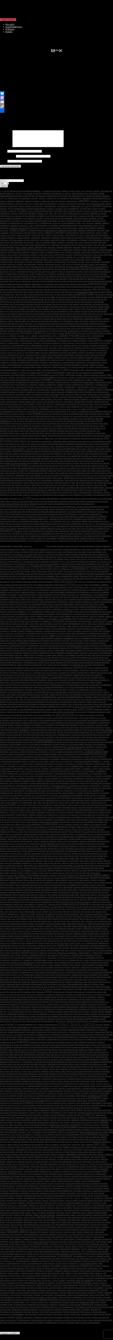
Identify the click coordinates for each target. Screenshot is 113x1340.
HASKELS (45, 646)
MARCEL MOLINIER (87, 845)
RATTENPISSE (6, 1050)
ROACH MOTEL (33, 1075)
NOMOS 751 (57, 934)
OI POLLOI (52, 951)
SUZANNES (71, 1196)
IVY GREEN (80, 693)
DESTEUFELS (90, 450)
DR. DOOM (98, 486)
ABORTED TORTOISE (15, 204)
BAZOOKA (33, 280)
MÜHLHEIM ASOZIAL (88, 898)
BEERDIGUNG (93, 282)
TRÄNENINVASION (8, 1250)
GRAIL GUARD (101, 622)
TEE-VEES (26, 1211)
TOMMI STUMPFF (30, 1242)
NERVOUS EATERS (27, 917)
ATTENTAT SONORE (64, 260)
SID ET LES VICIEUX (84, 1126)
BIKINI (91, 295)
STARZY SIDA (92, 1170)
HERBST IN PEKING (31, 656)
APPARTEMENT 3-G (42, 248)
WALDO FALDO (37, 1305)
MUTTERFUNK (103, 903)
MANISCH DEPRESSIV (59, 842)
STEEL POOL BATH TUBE (44, 1172)
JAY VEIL (15, 703)
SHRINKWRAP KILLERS (90, 1123)
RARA (16, 1048)
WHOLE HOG (5, 1318)
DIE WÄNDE (12, 471)
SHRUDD (104, 1123)
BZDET (101, 337)
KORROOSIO (20, 757)
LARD (100, 772)
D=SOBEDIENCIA (7, 415)
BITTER (109, 298)
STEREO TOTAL (45, 1175)
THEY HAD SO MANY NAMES (69, 1230)
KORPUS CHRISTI (7, 757)
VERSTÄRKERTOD (70, 1288)
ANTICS (63, 243)
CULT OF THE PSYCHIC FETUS (12, 410)
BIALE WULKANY (36, 293)
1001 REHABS (40, 199)
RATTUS (26, 1050)
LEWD (86, 803)
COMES (89, 383)
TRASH (68, 1250)
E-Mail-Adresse (7, 159)
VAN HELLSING (35, 1284)
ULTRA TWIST (61, 1267)
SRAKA (9, 1167)
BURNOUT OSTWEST (58, 334)
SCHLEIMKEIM (93, 1101)
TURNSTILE (31, 1259)
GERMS (96, 605)
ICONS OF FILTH (77, 676)
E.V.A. (19, 502)
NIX (94, 929)
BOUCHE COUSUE (95, 317)
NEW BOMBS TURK (24, 922)
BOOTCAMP (5, 317)
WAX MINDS (80, 1310)
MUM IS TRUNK (54, 900)
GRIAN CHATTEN (54, 627)
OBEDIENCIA (103, 946)
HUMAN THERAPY (7, 673)
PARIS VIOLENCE (13, 975)
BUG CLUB (56, 332)
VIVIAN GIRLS (27, 1298)
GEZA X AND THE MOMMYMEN (61, 608)
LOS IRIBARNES (40, 820)
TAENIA (45, 1204)
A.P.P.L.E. (42, 202)
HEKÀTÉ (23, 654)
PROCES (21, 1022)
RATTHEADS (17, 1050)
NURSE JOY (49, 946)
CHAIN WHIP (42, 353)
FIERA (72, 562)
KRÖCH (97, 762)
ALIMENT (92, 222)
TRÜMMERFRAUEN (52, 1255)
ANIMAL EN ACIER (8, 238)
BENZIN (109, 285)
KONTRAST (99, 753)
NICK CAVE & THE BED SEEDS (33, 925)
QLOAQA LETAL (6, 1038)
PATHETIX (39, 978)
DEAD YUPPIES (91, 427)
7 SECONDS (104, 194)
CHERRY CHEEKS (54, 361)
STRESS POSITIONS (65, 1184)
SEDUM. (103, 1109)
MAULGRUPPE (41, 859)
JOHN (54, 713)
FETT (51, 562)
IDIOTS (93, 676)
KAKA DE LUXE (35, 723)
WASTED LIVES (22, 1310)
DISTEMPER (35, 479)
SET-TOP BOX (65, 1113)
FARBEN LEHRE (100, 553)
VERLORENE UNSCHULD (25, 1288)
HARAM (3, 646)
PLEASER (106, 998)
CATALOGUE (5, 349)
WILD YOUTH (98, 1318)
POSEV (99, 1010)
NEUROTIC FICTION (64, 920)
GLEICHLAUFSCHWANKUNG (92, 612)
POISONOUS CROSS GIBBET (80, 1003)
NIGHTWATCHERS (53, 927)
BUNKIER (28, 334)
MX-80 (22, 905)
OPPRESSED (5, 959)
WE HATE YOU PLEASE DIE (50, 1313)
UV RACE (75, 1279)
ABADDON (64, 202)
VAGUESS (89, 1281)
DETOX (15, 452)
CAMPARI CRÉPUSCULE (64, 341)
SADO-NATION (28, 1092)
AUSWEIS (28, 265)
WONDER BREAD (51, 1326)
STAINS (62, 1167)
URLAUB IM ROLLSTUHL (83, 1276)
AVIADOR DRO (30, 268)
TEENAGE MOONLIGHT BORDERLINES (89, 1211)
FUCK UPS (31, 588)
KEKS (62, 731)
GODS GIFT (83, 615)
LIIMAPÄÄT (85, 806)
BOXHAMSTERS (43, 320)
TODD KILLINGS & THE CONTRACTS (21, 1240)
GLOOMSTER (36, 615)
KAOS (65, 726)
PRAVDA (28, 1015)
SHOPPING (26, 1123)
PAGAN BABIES (60, 966)
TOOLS (56, 1242)
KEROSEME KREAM (38, 733)
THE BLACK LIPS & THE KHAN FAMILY (72, 1221)
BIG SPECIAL (56, 295)
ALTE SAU (56, 226)
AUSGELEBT (79, 263)
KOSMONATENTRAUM (72, 757)
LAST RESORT (50, 779)
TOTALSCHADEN (88, 1245)
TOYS (87, 1247)
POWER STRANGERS (99, 1012)
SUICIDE (23, 1194)
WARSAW (53, 1308)
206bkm (95, 197)
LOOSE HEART (22, 818)
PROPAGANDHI (99, 1022)
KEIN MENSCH (41, 731)
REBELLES (83, 1053)
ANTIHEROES (72, 243)
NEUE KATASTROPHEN (94, 917)
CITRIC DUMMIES (59, 370)
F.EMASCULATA (65, 544)
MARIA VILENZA (32, 849)
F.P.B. (74, 544)
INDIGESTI (33, 683)
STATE (101, 1170)
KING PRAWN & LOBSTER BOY (68, 740)
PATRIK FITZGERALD (80, 978)
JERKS (75, 705)
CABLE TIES (85, 339)
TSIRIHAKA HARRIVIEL (70, 1255)
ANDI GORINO (90, 231)
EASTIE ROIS (91, 502)
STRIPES (77, 1184)
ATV (75, 260)
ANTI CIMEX (44, 243)
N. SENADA (79, 905)
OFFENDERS (84, 949)
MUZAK (3, 905)
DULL (76, 496)
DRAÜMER (43, 491)
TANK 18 (61, 1206)
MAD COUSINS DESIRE (38, 835)
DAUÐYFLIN (67, 419)
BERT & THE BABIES (79, 287)
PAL (8, 968)
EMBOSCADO (84, 520)
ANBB (80, 231)
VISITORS (108, 1296)
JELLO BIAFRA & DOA (71, 703)
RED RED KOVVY (101, 1055)
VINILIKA (12, 1293)
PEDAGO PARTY (76, 980)
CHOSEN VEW (45, 363)
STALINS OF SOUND (104, 1167)
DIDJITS (107, 454)
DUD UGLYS (68, 496)
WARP (10, 1308)
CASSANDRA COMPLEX (50, 346)
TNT (100, 1238)
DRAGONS (11, 491)
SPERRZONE (82, 1158)
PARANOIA (49, 973)
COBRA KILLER (71, 376)
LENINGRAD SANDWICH (78, 789)
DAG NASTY (72, 415)
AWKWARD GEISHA (52, 268)
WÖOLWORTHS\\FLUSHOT (42, 1323)
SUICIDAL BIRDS (102, 1192)
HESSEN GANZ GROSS (89, 656)
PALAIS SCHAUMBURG (21, 968)
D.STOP (90, 412)
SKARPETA (52, 1135)
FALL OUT (75, 549)
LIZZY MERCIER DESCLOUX (54, 813)
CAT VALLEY (83, 349)
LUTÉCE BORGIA (39, 830)
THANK (32, 1221)
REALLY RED (57, 1053)
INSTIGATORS (6, 688)
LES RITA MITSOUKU (37, 801)
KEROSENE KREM (71, 733)
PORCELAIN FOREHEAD (42, 1010)
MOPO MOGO (73, 893)
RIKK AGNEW (55, 1070)
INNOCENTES (38, 686)
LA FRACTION (33, 769)
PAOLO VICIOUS (28, 971)
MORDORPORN (85, 893)
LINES (83, 808)
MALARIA (22, 840)
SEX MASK (4, 1116)
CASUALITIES (93, 346)
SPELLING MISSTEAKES (40, 1158)
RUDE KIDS (75, 1084)
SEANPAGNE (48, 1109)
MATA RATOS (46, 857)
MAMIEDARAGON (83, 840)
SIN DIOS (29, 1130)
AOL (80, 246)
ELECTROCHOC (60, 515)
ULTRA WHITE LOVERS (88, 1267)
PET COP (46, 988)
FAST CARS (57, 555)
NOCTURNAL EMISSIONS (10, 932)
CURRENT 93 (76, 410)
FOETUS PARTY (46, 572)
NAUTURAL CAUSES (73, 910)
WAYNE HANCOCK (93, 1310)
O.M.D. (72, 946)
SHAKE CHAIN (100, 1116)
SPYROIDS (86, 1165)
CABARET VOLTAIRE (69, 339)
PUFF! (100, 1028)
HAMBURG (58, 641)
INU (1, 690)
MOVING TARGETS (39, 898)
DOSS (67, 484)
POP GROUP (92, 1008)
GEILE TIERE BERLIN (35, 603)
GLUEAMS (67, 615)
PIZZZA (3, 998)
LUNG (103, 828)
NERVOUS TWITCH (55, 917)
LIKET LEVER (96, 806)
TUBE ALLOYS (20, 1257)
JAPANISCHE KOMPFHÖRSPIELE (70, 700)
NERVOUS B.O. (13, 917)
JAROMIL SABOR (91, 700)
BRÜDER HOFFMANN (9, 329)
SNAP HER (72, 1143)
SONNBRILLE (21, 1153)
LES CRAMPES (94, 794)
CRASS (55, 400)
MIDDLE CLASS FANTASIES (35, 874)
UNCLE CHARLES (43, 1269)
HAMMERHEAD (87, 641)
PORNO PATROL (72, 1010)
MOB (81, 883)
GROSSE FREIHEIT (50, 629)
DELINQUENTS (38, 436)
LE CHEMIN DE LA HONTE (53, 784)
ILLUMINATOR (6, 681)
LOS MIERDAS (77, 820)
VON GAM (86, 1301)
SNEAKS (3, 1145)
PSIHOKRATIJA (82, 1024)
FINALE (107, 562)
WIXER (95, 1321)
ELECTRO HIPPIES (75, 515)
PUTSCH (61, 1035)
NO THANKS (100, 939)
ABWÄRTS (5, 114)
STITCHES (16, 1179)
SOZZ (26, 1155)
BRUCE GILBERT (82, 327)
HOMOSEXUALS (31, 666)
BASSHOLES (77, 277)
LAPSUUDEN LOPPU (72, 772)
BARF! (32, 277)
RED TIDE (9, 1058)
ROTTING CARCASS (64, 1080)
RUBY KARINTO (63, 1084)
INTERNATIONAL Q (58, 688)
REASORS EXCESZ (70, 1053)
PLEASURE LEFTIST (8, 1000)
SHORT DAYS (36, 1123)
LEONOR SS (47, 791)
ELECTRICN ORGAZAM (27, 515)
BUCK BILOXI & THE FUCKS (40, 332)
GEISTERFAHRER (89, 603)
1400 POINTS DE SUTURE (57, 199)
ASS (62, 255)
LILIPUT (12, 808)
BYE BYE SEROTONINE (88, 337)
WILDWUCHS (86, 1318)
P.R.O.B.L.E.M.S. (96, 963)
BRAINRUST (23, 322)
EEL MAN (25, 507)
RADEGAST (52, 1040)
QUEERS (65, 1038)
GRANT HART (19, 624)
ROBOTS (97, 1075)
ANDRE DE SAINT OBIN (67, 234)
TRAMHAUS (35, 1250)
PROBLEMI (105, 1020)
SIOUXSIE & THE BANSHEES (64, 1130)
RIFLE (37, 1070)
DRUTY (75, 493)
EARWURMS (73, 502)
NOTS (8, 942)
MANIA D (11, 842)
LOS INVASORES (27, 820)
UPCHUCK (40, 1274)
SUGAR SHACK (88, 1192)
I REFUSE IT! (39, 690)
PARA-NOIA (40, 971)
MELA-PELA (49, 864)
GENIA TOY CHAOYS (30, 605)
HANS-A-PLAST (62, 644)
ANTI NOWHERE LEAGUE (98, 243)
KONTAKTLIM (88, 753)
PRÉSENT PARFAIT (55, 1015)
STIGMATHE (68, 1177)
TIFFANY (59, 1235)
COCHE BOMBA (97, 376)
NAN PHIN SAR (98, 908)
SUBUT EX (10, 1192)
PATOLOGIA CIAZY (63, 978)
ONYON (25, 956)
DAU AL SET (56, 419)
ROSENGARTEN (13, 1080)
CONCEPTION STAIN (103, 386)
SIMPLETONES (19, 1130)
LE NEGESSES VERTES (58, 789)
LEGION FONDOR (62, 786)
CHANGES (92, 353)
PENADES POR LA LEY (83, 983)
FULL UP (80, 588)
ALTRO (78, 226)
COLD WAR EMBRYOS (48, 381)
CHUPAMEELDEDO (14, 368)
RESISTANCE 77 (15, 1065)
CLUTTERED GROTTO (35, 376)
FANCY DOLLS (87, 553)
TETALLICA (18, 1221)
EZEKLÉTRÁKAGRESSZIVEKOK (13, 544)
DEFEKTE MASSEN (57, 434)
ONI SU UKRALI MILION (102, 954)
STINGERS (78, 1177)
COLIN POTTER (96, 381)
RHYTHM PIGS (54, 1067)
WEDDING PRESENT (29, 1313)
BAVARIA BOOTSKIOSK (19, 280)
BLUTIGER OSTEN (101, 310)
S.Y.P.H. (3, 1089)
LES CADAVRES (52, 794)
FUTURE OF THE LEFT (24, 591)
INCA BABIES (92, 681)
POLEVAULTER (98, 1003)
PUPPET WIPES (102, 1031)
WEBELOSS (16, 1313)
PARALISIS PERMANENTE (33, 973)
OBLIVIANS (16, 949)
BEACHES (50, 280)
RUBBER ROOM (27, 1084)
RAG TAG (69, 1043)
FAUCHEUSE (5, 558)
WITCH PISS (79, 1321)
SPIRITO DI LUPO (41, 1160)
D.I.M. (57, 412)
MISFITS (71, 881)
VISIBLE (99, 1296)
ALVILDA (90, 226)
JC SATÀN (28, 703)
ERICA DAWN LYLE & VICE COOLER (62, 527)
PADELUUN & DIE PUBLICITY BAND (26, 966)
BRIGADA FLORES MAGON (42, 324)
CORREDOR (108, 393)
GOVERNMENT (52, 622)
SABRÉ (65, 1089)
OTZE (44, 961)
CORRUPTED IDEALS (9, 395)
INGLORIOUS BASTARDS (96, 683)
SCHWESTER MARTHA (97, 1104)
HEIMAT (78, 651)
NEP (93, 915)
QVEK (2, 1040)
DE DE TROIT (13, 434)
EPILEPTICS (76, 525)
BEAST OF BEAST (75, 280)
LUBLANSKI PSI (6, 828)
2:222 (83, 194)
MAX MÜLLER (86, 859)
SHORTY (46, 1123)
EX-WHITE (78, 537)
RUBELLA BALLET (42, 1084)
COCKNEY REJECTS (19, 378)
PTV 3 (35, 1028)
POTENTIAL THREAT (30, 1012)
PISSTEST (69, 995)
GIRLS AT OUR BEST (8, 612)
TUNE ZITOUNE (46, 1257)
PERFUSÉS (35, 985)
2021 (31, 43)
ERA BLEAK (11, 527)
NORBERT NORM (80, 937)
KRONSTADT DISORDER (11, 765)
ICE (43, 676)
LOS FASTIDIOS (98, 818)
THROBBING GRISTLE (17, 1235)
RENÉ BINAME (102, 1060)
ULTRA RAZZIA (48, 1267)
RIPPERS (17, 1072)
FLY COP (109, 570)
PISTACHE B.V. (80, 995)
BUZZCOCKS (71, 336)
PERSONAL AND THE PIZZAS (86, 985)
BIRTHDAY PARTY (86, 297)
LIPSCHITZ (36, 811)
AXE (63, 268)
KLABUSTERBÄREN (43, 745)
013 (13, 197)
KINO (82, 743)
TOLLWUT (4, 1242)
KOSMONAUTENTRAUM (94, 757)
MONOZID (19, 893)
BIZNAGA (4, 300)
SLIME (19, 1140)
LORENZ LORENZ (35, 818)
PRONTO (88, 1022)
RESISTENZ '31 (29, 1065)
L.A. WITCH (5, 767)
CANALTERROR (6, 344)
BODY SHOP (103, 312)
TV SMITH (13, 1262)
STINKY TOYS (100, 1177)
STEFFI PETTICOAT (70, 1172)
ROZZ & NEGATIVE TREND (63, 1082)
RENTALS (55, 1063)
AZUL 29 (69, 268)
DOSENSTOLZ (58, 484)
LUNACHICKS (95, 828)
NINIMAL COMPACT (44, 929)
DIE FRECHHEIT (105, 459)
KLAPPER (58, 745)
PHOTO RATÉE (77, 990)
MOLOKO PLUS (36, 888)
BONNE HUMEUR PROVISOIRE (94, 315)
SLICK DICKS (10, 1140)
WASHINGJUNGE (101, 1308)
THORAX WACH (25, 1233)
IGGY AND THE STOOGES (42, 678)
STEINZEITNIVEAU (15, 1175)
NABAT (87, 905)
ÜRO (53, 1264)
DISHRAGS (10, 479)
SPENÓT (54, 1158)
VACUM (71, 1281)
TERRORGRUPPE (62, 1218)
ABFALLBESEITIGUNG (101, 202)
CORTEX (21, 395)
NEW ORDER (53, 922)
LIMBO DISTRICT (60, 808)
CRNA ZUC (59, 405)
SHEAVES (81, 1118)
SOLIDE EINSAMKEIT (40, 1150)
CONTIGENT (58, 390)
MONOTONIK (9, 893)
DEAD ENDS (68, 424)
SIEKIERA (104, 1125)
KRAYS (94, 760)
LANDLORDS (5, 772)
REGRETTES (73, 1058)
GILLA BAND (42, 610)
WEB (111, 1310)
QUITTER (109, 1038)
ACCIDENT (104, 204)
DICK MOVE (75, 454)
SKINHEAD (90, 1135)
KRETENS (16, 762)
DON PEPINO (88, 481)
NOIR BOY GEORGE (92, 932)
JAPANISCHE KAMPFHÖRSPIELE (42, 700)
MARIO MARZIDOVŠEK (37, 852)
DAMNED (37, 417)
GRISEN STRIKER (105, 627)
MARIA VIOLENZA (49, 849)
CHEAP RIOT (69, 358)
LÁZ (60, 782)
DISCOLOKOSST (61, 476)
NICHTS (103, 922)
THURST (44, 1235)
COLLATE (4, 383)
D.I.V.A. (63, 412)
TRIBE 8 (74, 1250)
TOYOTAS (80, 1247)
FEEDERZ (75, 558)
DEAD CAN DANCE (55, 424)
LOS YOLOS (5, 825)
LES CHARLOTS (66, 794)
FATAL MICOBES (79, 555)
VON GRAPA (96, 1301)
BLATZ (77, 305)
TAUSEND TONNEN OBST (65, 1209)
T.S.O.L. (77, 1201)
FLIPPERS (64, 570)
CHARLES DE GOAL (16, 358)
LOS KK (51, 820)
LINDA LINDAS (73, 808)
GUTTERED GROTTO (34, 637)
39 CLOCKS (27, 197)
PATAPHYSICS (28, 978)
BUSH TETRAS (74, 334)
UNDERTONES (87, 1269)
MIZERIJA (51, 883)
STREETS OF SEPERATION (33, 1184)
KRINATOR (89, 762)
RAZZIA (4, 1053)
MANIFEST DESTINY (40, 842)
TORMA (72, 1242)
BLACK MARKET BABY (34, 303)
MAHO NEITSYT (68, 837)
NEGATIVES (67, 912)
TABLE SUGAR (6, 1204)
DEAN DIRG (103, 427)
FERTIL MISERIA (22, 562)
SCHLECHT (80, 1101)
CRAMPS (106, 398)
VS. (85, 1303)
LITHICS (96, 811)
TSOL (83, 1255)
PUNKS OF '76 (65, 1031)
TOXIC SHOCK (15, 1247)
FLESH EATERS (6, 570)
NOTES (91, 939)
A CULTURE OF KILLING (75, 207)
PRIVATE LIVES (66, 1020)
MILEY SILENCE (45, 876)
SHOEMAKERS (93, 1121)
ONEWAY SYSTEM (84, 954)
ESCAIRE (72, 532)
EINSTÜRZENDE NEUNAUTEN (96, 510)
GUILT (63, 634)
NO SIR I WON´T (40, 939)
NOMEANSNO (37, 934)
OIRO (60, 951)
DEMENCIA (80, 436)
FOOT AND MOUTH (15, 575)
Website (3, 164)
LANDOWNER (17, 772)
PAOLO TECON (14, 971)
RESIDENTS (95, 1063)
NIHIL (64, 927)
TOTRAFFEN (101, 1245)
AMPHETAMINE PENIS (68, 229)
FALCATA (28, 549)
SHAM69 (22, 1118)
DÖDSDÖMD (40, 481)
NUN (36, 946)
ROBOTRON (88, 1075)
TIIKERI (86, 1235)
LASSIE (12, 779)
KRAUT (87, 760)
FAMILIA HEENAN (102, 549)
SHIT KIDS (61, 1121)
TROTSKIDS (10, 1255)
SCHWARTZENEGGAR (25, 1104)
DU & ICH (11, 496)
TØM (11, 1242)
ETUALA (36, 537)
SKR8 (2, 1138)
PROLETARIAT (79, 1022)
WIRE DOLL (28, 1321)
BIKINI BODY (100, 295)
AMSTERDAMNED (85, 229)
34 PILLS (18, 197)
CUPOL (62, 410)
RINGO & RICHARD (70, 1070)
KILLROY (19, 738)
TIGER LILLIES (69, 1235)
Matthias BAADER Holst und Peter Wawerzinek (89, 857)
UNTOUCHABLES (7, 1274)
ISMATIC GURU (95, 690)
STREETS (106, 1182)
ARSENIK (76, 251)
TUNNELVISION (89, 1257)
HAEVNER (66, 639)
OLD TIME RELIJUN (97, 951)
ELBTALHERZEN (33, 512)
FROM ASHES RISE (24, 585)
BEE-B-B (83, 282)
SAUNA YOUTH (6, 1097)
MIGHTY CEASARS (79, 874)
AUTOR (81, 265)
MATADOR (36, 857)
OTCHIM (17, 961)
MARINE (23, 852)
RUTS (57, 1087)
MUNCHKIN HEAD (78, 900)
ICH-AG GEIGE (52, 676)
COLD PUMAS (32, 381)
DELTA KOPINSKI (59, 436)
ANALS (42, 231)
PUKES (106, 1028)
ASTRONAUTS (24, 258)
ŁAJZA (50, 769)
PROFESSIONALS (40, 1022)
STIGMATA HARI (55, 1177)
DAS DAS (26, 419)
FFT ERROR (58, 562)
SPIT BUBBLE (59, 1160)
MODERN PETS (80, 886)
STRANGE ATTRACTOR (102, 1179)
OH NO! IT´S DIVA (11, 951)
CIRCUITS (47, 370)
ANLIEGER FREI (38, 238)
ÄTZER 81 (51, 212)
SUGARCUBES (75, 1192)
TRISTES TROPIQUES (19, 1252)
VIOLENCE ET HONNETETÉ (88, 1293)
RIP (11, 1072)
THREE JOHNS (101, 1233)
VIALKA (96, 1288)
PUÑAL (3, 1031)
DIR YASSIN (96, 474)
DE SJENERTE (11, 450)
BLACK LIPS (19, 303)
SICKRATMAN (43, 1126)
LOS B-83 (63, 818)
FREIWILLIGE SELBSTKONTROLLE (48, 582)
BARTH (69, 277)
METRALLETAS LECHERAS (42, 871)
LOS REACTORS (102, 820)
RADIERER (83, 1040)
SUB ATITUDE (21, 1189)
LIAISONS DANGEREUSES (100, 803)
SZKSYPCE (49, 1201)
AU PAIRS (65, 263)
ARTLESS (77, 253)
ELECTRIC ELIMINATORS (80, 512)
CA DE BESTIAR (97, 339)
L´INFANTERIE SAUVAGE (35, 832)
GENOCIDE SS (50, 605)
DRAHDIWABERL (23, 491)
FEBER (67, 558)
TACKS (31, 1204)
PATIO (52, 978)
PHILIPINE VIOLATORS (20, 990)
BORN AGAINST (29, 114)
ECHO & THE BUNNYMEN (23, 505)
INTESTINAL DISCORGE (90, 688)
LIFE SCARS (69, 806)
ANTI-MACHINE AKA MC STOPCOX (24, 243)
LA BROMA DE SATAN (43, 767)
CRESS (3, 402)
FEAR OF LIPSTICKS (46, 558)
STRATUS (79, 1182)
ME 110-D (39, 862)
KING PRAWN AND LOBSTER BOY (95, 740)
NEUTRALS (77, 920)
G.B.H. (86, 591)
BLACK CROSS (94, 300)
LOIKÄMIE (30, 816)
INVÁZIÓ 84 (8, 690)
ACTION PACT (51, 207)
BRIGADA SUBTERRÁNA (64, 324)
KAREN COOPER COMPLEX (19, 728)
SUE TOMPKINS (54, 1192)
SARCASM (42, 1094)
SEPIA (24, 1113)
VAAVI (53, 1281)
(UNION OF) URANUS (52, 194)
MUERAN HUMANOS (8, 900)
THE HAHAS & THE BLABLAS (84, 1225)
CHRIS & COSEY (58, 363)
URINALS (69, 1276)
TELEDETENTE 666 (71, 1213)
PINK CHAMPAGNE (91, 992)
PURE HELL (26, 1033)
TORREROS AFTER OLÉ (102, 1242)
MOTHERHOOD (64, 896)
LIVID (28, 813)
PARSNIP (79, 975)
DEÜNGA (22, 452)
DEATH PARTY (35, 429)
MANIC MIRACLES (24, 842)
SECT (62, 1109)
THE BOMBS (17, 1223)
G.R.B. (100, 591)
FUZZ (70, 591)
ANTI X (38, 246)
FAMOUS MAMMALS (71, 553)
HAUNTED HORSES (98, 646)
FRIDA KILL (98, 582)
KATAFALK (90, 728)
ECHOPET (63, 505)
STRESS (53, 1184)
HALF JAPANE (6, 641)
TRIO (2, 1252)
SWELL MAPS (87, 1199)
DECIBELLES (84, 432)
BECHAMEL (105, 280)
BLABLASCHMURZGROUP (26, 300)
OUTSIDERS (90, 961)
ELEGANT (101, 515)
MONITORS (68, 891)
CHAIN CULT (5, 353)
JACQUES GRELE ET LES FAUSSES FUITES (84, 695)
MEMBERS (17, 866)
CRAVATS (63, 400)
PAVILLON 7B (26, 980)
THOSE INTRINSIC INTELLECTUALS (79, 1233)
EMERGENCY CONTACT (10, 522)
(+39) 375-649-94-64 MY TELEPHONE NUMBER (21, 194)
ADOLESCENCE (49, 209)
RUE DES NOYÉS (28, 1087)
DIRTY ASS (61, 474)
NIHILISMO (71, 927)
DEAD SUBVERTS (77, 427)
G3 (110, 591)
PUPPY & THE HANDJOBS (10, 1033)
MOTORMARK (6, 898)
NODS (46, 932)
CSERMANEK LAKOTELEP (65, 407)
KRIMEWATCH (27, 762)
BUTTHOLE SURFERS (31, 336)
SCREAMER (85, 1106)
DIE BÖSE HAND (97, 457)
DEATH (3, 429)
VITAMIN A (4, 1298)
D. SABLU (82, 412)
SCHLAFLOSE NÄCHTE (65, 1101)
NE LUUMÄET (105, 912)
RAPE (75, 1045)
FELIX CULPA (62, 560)
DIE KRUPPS (35, 464)
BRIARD (18, 324)
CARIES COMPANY (79, 344)
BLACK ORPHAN (81, 303)
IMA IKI (16, 681)
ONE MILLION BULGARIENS (34, 954)
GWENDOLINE (82, 637)
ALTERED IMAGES (15, 226)
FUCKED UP (91, 585)
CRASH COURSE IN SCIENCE (39, 400)
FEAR (35, 558)
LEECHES (100, 784)
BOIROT (18, 315)
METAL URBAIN (23, 871)
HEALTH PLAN (46, 649)
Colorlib (22, 1339)
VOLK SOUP (99, 1298)
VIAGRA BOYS (27, 116)
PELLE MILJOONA (66, 983)
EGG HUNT (42, 507)
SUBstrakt (60, 1189)
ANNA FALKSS (58, 238)
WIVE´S (88, 1321)
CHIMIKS (89, 361)
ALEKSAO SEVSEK (86, 219)
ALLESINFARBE (40, 224)
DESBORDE (69, 447)
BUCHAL (23, 332)
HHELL (26, 658)
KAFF (25, 723)
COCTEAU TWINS (57, 378)
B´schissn (107, 337)
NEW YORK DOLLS (87, 922)
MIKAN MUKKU (17, 876)
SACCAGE (73, 1089)
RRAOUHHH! (15, 1084)
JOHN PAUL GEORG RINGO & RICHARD (57, 715)
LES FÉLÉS (18, 796)
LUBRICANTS (19, 828)
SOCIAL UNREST (52, 1148)
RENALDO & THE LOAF (71, 1060)
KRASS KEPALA (77, 760)
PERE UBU (26, 985)
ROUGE (101, 1080)
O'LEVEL (65, 946)
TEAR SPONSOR (98, 1209)
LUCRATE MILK (101, 114)
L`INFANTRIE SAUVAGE (98, 830)
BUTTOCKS (47, 337)
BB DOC (42, 280)
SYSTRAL (41, 1201)
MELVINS (8, 866)
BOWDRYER (16, 320)
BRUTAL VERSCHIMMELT (100, 329)
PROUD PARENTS (48, 1024)
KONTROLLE (33, 755)
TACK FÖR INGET (20, 1204)
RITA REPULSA (27, 1072)
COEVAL (102, 378)
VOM (47, 1301)
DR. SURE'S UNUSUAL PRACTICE (89, 488)
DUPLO (106, 496)
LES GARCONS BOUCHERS (34, 796)
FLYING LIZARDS (7, 572)
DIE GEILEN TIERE (19, 462)
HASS (52, 646)
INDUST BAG (53, 683)
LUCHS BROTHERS (33, 828)
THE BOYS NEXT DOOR (33, 1223)
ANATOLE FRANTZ (70, 231)
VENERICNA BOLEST (46, 1286)
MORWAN (39, 896)
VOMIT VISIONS (64, 1301)
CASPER (36, 346)
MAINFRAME (81, 837)
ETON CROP (28, 537)
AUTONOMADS (59, 265)
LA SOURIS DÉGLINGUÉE (63, 777)
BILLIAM (19, 298)
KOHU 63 (25, 750)
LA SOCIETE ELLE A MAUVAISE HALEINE (35, 777)
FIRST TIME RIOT (42, 565)
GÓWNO (81, 622)
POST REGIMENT (14, 1012)
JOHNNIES (98, 713)
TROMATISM (65, 1252)
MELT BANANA (96, 864)
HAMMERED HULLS (71, 641)
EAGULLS (35, 502)
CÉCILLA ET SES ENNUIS (33, 351)
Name (3, 154)
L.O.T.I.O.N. (14, 767)
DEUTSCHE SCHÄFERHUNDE (64, 452)
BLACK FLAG (6, 302)
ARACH (74, 248)
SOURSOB (100, 1153)
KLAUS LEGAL (81, 745)
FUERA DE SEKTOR (44, 588)
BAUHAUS (4, 280)
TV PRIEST (4, 1262)
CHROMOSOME (68, 366)
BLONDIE (48, 307)
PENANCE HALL (100, 983)
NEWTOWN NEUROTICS (69, 922)
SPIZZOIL (86, 1160)
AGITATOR (57, 214)
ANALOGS (34, 231)
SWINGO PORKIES (7, 1201)
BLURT (78, 310)
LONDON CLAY (80, 816)
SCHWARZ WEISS (60, 1104)
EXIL (10, 539)
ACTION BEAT (38, 207)
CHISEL (13, 363)
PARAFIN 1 (76, 971)
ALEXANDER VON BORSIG (11, 222)
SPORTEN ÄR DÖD (56, 1162)
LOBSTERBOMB (85, 813)
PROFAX (28, 1022)
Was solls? (10, 24)
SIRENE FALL (23, 1133)
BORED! (14, 317)
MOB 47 (87, 883)
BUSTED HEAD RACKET (10, 337)
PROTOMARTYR (33, 1024)
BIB (45, 293)
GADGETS (4, 593)
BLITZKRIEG (20, 307)
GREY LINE (29, 627)
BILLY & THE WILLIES (59, 298)
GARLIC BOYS (42, 595)
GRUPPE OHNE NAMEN (41, 632)
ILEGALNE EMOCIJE (94, 678)
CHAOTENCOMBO (32, 356)
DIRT (27, 474)
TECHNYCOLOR (14, 1211)
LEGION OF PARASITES (79, 786)
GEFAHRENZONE (87, 600)
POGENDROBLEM (16, 1003)
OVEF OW (100, 961)
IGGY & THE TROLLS (23, 678)
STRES (47, 1184)
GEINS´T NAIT (62, 603)
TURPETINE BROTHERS (46, 1259)
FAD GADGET (102, 544)
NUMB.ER (30, 946)
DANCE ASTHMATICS (51, 417)
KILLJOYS (10, 738)
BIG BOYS (19, 295)
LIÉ (19, 806)
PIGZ (44, 992)
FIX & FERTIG (91, 565)
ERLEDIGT (108, 529)
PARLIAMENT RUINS (43, 975)
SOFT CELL (100, 1147)
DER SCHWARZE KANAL (10, 447)
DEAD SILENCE (63, 427)
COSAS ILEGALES (42, 395)
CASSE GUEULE (67, 346)
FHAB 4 (66, 562)
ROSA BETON (96, 1077)
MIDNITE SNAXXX (63, 874)
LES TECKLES (77, 801)
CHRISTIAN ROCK (98, 363)
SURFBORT (24, 1196)
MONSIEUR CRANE (32, 893)
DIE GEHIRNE (5, 462)
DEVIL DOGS (81, 452)
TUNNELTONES (75, 1257)
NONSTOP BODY (47, 937)
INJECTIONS (15, 686)
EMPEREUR (54, 522)
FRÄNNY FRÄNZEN (38, 577)
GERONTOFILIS (106, 605)
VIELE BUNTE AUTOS (84, 1291)
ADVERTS (97, 209)
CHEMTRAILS (28, 361)
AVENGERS (105, 265)
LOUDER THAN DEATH (60, 825)
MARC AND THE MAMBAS (68, 845)
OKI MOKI (74, 951)
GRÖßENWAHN (35, 629)
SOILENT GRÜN (13, 1150)
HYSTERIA (94, 673)
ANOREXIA (55, 241)
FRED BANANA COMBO (16, 582)
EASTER (82, 502)
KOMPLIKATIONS (73, 752)
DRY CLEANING (85, 493)
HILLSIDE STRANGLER (101, 658)
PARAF (68, 971)
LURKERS (4, 830)
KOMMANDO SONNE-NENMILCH (81, 750)
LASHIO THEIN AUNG (9, 777)
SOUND (85, 1153)
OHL (2, 951)
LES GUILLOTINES (53, 796)
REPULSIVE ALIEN (81, 1063)
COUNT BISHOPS (85, 395)
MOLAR (109, 886)
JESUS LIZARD (12, 710)
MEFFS (12, 864)
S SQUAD (21, 1167)
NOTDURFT (83, 939)
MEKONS (39, 864)
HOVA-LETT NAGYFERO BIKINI (38, 671)
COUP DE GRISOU (7, 398)
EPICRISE (58, 525)
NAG (21, 908)
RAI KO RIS (78, 1043)
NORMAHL (104, 937)
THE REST (14, 1230)
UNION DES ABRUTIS (15, 1272)
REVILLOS (12, 1067)
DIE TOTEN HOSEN (51, 469)
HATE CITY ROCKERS (64, 646)
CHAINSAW (31, 353)
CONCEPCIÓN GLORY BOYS (82, 386)
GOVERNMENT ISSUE (68, 622)
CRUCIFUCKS (16, 407)
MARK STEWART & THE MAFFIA (72, 852)
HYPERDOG (74, 673)
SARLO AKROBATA (55, 1094)
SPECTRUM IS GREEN (9, 1158)
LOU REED (99, 825)
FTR (79, 585)
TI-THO (52, 1235)
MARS (99, 852)
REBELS (91, 1053)
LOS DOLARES (85, 818)
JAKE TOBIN (11, 698)
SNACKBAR (62, 1143)
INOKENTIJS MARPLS (80, 686)
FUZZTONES (78, 591)
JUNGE (81, 721)
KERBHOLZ (24, 733)
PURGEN (47, 1033)
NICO (68, 925)
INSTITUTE (16, 688)
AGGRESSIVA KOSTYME (42, 214)
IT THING (71, 693)
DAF (64, 414)
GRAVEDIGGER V (85, 624)
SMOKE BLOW (51, 1143)
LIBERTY (14, 806)
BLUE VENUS (36, 310)
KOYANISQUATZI (30, 760)
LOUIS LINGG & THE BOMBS (82, 825)
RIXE (12, 1075)
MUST (76, 903)
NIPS (90, 929)
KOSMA (38, 757)
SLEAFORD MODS (89, 1137)
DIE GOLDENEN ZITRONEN (61, 462)
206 (90, 197)
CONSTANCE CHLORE (24, 390)
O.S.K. (77, 946)
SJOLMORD (36, 1135)
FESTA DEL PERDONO (39, 562)
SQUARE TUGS (98, 1165)
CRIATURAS (34, 402)
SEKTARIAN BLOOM (46, 1111)
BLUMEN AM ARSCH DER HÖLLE (56, 310)
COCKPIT (31, 378)
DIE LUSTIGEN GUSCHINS (90, 464)
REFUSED (50, 1058)
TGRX (26, 1221)
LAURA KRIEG (11, 782)
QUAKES (30, 1038)
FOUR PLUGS (91, 575)
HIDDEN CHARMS (44, 658)
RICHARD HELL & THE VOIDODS (74, 1067)
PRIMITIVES (68, 1017)
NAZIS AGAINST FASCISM (93, 910)
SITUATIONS (96, 1133)
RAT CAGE (54, 1048)
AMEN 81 (105, 226)
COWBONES (37, 398)
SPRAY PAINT (82, 1162)
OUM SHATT (52, 961)
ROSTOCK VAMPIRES (29, 1080)
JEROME (81, 705)
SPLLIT (31, 1162)
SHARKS (46, 1118)
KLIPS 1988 (32, 748)
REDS (2, 1058)
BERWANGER (5, 290)
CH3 (107, 351)
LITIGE (104, 811)
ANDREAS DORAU (18, 233)
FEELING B (93, 558)
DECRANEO (95, 432)
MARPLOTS (91, 852)
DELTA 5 (48, 436)
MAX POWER (98, 859)
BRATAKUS (39, 322)
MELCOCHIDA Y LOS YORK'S (67, 864)
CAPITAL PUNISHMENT (47, 344)
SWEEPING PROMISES (33, 1199)
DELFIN (28, 436)
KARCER (3, 728)
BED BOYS (64, 282)
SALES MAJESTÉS (73, 1092)
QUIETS (90, 1038)
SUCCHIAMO (20, 1192)
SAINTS (54, 1092)
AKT (60, 217)
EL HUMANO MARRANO (88, 517)
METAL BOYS (11, 871)
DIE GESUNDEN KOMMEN (39, 462)
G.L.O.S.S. (93, 591)
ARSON (84, 251)
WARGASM (74, 1305)
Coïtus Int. (4, 381)
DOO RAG (37, 484)
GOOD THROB (65, 620)
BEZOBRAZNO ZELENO (18, 293)
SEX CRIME (77, 1113)
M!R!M (61, 832)
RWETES (70, 1087)
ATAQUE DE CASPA (45, 258)
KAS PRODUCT (37, 728)
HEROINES (60, 656)
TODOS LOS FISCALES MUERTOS (50, 1240)
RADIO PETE (40, 1043)
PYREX (91, 1035)
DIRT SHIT (52, 474)
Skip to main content (9, 1)
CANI (16, 344)
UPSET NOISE (85, 1274)
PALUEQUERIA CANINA (44, 968)
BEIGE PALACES (29, 285)
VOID (91, 1298)
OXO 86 (50, 963)
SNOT (46, 1145)
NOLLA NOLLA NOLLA (21, 934)
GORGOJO (93, 620)
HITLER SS (55, 661)
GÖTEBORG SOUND (97, 615)
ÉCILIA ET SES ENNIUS (76, 505)
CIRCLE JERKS (44, 114)
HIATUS (33, 658)
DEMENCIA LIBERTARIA (95, 436)
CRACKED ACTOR (95, 398)
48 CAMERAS (56, 197)
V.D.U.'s (7, 1281)
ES (66, 532)
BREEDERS (89, 322)
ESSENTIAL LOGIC (100, 534)
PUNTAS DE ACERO (80, 1031)
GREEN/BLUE (5, 627)
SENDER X (96, 1111)
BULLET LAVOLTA (99, 332)
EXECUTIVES (96, 537)
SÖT (78, 1148)
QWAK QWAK (11, 1040)
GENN (41, 605)
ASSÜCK (3, 258)
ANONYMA (45, 241)
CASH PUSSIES (26, 346)
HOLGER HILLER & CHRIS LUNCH (51, 663)
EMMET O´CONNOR (28, 522)
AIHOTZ (14, 217)
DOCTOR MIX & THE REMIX (22, 481)
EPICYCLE (66, 525)
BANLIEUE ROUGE (92, 275)
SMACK (88, 1140)
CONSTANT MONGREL (43, 390)
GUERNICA (4, 634)
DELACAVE (20, 436)
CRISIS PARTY (12, 405)
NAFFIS (16, 908)
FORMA (27, 575)
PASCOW (13, 978)
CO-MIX (48, 376)
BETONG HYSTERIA (58, 290)
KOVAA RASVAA (7, 760)
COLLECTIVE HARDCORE (19, 383)
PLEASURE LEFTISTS (26, 1000)
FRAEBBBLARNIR (22, 577)
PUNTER (91, 1031)
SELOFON (87, 1111)
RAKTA (13, 1045)
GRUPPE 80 (26, 632)
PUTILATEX (53, 1035)
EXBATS (87, 537)
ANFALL (40, 236)
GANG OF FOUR (13, 595)
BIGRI (47, 295)
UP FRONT (49, 1274)
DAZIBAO (75, 422)
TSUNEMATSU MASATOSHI (97, 1255)
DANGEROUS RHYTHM (78, 417)
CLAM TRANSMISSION (50, 373)
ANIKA (105, 236)
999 (33, 199)
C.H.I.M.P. (20, 339)
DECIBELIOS (73, 432)
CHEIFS (19, 361)
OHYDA (22, 951)
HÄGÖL (58, 639)
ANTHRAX (4, 243)
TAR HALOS (96, 1206)
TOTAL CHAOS (32, 1245)
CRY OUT (50, 407)
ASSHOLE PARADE (72, 255)
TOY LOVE (63, 1247)
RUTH (51, 1087)
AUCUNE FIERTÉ (84, 260)
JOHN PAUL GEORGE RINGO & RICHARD (24, 715)
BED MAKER (74, 282)
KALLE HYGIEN (69, 723)
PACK (8, 966)
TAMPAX (21, 1206)
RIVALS (52, 1072)
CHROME (44, 366)
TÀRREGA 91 (33, 1209)
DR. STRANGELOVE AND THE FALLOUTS (58, 488)
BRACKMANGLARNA (9, 322)
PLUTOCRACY (72, 1000)
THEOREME (5, 1230)
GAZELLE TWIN (24, 600)
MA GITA (9, 837)
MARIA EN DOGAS (17, 849)
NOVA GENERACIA (67, 942)
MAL (2, 840)
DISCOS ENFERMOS (77, 476)
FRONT (35, 585)
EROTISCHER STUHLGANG (28, 532)
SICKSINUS (54, 1126)
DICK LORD (64, 454)
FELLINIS (92, 560)
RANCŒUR (59, 1045)
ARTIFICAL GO (43, 253)
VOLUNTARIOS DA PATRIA (11, 1301)
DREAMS (52, 491)
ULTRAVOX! (73, 1267)
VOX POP (79, 1303)
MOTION (104, 896)
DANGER (64, 417)
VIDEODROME (68, 1291)
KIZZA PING (28, 745)
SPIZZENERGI (76, 1160)
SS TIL (32, 1167)
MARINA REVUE (13, 852)
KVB (57, 765)
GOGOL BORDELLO (20, 617)
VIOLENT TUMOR (22, 1296)
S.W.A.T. (106, 1087)
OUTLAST (81, 961)
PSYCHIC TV (11, 1028)
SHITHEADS (44, 1121)
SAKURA (61, 1092)
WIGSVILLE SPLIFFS (61, 1318)
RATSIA (93, 1048)
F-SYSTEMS (37, 544)
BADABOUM (60, 270)
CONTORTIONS (82, 390)
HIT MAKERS (82, 661)
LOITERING (40, 816)
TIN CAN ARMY (16, 1238)
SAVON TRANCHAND (37, 1097)
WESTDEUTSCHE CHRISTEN (11, 1315)
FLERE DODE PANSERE (84, 567)
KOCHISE (4, 750)
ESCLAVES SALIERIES (85, 532)
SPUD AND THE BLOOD (62, 1165)
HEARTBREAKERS (73, 649)
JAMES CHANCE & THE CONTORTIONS (65, 698)
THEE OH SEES (44, 1225)
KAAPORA (4, 723)
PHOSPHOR (65, 990)
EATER (104, 502)
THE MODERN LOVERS (64, 1228)
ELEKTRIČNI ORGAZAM (20, 517)
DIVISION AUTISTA (89, 479)
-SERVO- (64, 194)
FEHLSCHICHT (50, 560)
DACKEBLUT (20, 415)
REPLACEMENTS (66, 1063)
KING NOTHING (47, 740)
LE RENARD (77, 791)
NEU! (82, 917)
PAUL (2, 980)
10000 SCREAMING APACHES (97, 199)
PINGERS (79, 992)
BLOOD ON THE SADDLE (69, 307)
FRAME (50, 577)
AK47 (51, 217)
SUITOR (31, 1194)
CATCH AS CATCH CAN (52, 349)
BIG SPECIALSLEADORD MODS (75, 295)
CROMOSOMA (80, 405)
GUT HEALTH (19, 637)
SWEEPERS (18, 1199)
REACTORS (13, 1053)
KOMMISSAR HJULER (43, 753)
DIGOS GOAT (81, 471)
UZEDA (87, 1279)
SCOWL (63, 1106)
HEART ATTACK (58, 649)
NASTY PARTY (30, 910)
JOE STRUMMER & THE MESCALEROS (36, 713)
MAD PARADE (54, 835)
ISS (39, 693)
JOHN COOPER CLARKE (67, 713)
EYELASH (100, 542)
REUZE (87, 1065)
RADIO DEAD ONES (8, 1043)
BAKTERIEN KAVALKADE (27, 275)
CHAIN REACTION (18, 353)
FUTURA (11, 591)
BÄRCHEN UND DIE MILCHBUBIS (86, 272)
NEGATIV (26, 912)
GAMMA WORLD (96, 593)
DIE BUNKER (14, 459)
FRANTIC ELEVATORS (18, 579)
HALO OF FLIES (28, 641)
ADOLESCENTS (63, 209)
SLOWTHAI (53, 1140)
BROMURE (70, 327)
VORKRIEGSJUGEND (47, 1303)
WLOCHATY (11, 1323)
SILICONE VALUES (21, 1128)
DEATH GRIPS (23, 429)
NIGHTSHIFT (40, 927)
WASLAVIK (4, 1310)
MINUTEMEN (21, 881)
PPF (1, 1015)
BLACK (40, 300)
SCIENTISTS (5, 1106)
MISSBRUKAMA (82, 881)
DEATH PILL (46, 429)
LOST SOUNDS (82, 823)
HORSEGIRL (37, 668)
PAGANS (85, 966)
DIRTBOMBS (34, 474)
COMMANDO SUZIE (36, 386)
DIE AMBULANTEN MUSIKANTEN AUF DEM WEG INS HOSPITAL (36, 457)
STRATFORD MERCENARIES (63, 1182)
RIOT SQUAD (99, 1070)
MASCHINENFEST (57, 854)
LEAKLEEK (67, 782)
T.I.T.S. (66, 1201)
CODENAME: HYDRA (73, 378)
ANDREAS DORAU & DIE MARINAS (42, 234)
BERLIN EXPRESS (23, 287)
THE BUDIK (86, 1223)
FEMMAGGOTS (102, 560)
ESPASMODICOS (36, 534)
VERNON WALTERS (44, 1288)
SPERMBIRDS (71, 1158)
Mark (26, 43)
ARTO (84, 253)
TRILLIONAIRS (104, 1250)
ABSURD (61, 204)
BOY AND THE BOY (59, 320)
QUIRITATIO (99, 1038)
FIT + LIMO (65, 565)
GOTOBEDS (41, 622)
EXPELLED (53, 539)
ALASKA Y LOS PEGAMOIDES (23, 219)
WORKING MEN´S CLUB (76, 1326)
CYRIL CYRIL (21, 412)
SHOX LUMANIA (64, 1123)
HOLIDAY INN (105, 663)
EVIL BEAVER (57, 537)
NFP (97, 922)
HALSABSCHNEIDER (44, 641)
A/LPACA (50, 202)
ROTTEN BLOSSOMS (47, 1080)
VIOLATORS (31, 1293)
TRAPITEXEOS (47, 1250)
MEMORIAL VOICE (30, 866)
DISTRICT (55, 479)
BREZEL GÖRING (7, 324)
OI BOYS (44, 951)
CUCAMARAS (82, 407)
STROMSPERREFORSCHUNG (12, 1187)
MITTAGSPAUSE (29, 883)
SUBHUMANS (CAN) (47, 1189)
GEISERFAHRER (75, 603)
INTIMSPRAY (106, 688)
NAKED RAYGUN (70, 907)
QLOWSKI (18, 1038)
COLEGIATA (62, 381)
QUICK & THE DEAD (78, 1038)
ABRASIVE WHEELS (33, 204)
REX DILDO (21, 1067)
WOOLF (62, 1326)
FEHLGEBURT (38, 560)
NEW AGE (11, 922)
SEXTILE (33, 1116)
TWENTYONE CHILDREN (50, 1262)
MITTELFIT (41, 883)
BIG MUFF (40, 295)
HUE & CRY (68, 671)
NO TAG (50, 939)
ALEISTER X (73, 219)
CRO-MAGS (68, 405)
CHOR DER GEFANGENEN (27, 363)
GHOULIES (93, 608)
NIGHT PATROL (28, 927)
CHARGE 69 (90, 356)
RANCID (51, 1045)
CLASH (64, 373)
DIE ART (76, 457)
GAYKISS (13, 600)
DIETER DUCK (96, 467)
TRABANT (104, 1247)
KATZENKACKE (28, 731)
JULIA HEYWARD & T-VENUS (41, 721)
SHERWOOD (101, 1118)
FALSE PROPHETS (87, 549)
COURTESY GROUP (23, 398)
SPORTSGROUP (70, 1162)
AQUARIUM (65, 248)
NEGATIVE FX (55, 912)
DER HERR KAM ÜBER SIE (69, 442)
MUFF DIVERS (24, 900)
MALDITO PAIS (33, 840)
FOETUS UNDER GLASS (63, 572)
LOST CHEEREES (46, 823)
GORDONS (84, 620)
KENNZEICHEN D (12, 733)
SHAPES (29, 1118)
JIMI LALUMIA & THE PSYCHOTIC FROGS (84, 710)
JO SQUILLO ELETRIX (42, 718)
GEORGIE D (87, 605)
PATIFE (46, 978)
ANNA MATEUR (71, 238)
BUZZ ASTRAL (58, 337)
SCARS (3, 1099)
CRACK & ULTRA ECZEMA (76, 398)
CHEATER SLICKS (82, 358)
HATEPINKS (78, 646)
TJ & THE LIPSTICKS (76, 1238)
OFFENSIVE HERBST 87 (99, 949)
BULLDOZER (86, 332)
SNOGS (32, 1145)
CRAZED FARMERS (75, 400)
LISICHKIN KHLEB (85, 811)
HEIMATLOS (98, 651)
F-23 (30, 544)
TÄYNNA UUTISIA (56, 1204)
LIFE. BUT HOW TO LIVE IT (53, 806)
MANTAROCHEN (89, 842)
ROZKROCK (46, 1082)
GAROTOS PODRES (57, 595)
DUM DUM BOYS (86, 496)
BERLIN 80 (11, 287)
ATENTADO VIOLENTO (82, 258)
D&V (37, 412)
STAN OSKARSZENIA (39, 1170)
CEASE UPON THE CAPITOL (11, 351)
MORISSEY (96, 893)
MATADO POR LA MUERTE (21, 857)
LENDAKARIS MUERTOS (38, 789)
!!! (1, 194)
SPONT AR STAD (41, 1162)
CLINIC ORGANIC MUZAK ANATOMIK (94, 373)
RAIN (95, 1043)
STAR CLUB (61, 1170)
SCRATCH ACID (73, 1106)
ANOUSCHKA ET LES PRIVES (73, 241)
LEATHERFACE (79, 782)
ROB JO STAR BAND (74, 1075)
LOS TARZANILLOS (30, 823)
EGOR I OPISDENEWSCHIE (58, 507)
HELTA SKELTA (47, 654)
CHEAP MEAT (57, 358)
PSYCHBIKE (94, 1024)
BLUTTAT (15, 312)
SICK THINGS (65, 1126)
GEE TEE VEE (65, 600)
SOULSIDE (77, 1153)
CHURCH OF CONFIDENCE (52, 368)
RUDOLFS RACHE (13, 1087)
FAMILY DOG (33, 553)
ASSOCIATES (105, 255)
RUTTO (63, 1087)
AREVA (18, 251)
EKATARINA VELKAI (16, 512)
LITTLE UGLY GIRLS (16, 813)
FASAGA (17, 555)
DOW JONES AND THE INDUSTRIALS (39, 486)
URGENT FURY (53, 1276)
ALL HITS (61, 224)
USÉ (104, 1276)
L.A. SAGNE (104, 765)
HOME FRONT (17, 666)
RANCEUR (43, 1045)
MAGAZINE (86, 835)
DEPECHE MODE (74, 439)
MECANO (79, 862)
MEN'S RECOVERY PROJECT (50, 866)
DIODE (21, 474)
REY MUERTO (32, 1067)
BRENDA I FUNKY (102, 322)
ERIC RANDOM (14, 529)
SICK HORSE (8, 1126)
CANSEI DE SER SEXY (28, 344)
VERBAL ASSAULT (99, 1286)
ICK (68, 676)
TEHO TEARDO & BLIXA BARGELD (20, 1213)
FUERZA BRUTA (59, 588)
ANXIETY (61, 246)
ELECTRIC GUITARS (8, 515)
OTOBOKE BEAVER (33, 961)
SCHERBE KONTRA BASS (46, 1099)
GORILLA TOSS (29, 622)
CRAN (2, 400)
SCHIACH (61, 1099)
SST (27, 1167)
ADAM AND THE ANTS (95, 207)
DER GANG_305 (51, 442)
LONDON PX (93, 816)
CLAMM (36, 373)
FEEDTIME (83, 558)
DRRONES (51, 493)
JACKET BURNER (15, 695)
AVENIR (3, 268)
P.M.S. (87, 963)
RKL (25, 1075)
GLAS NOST (74, 612)
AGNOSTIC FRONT (74, 214)
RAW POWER (54, 1050)
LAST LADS (28, 779)
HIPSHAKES (30, 661)
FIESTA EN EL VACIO (84, 562)
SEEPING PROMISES (12, 1111)
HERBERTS (17, 656)
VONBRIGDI (77, 1301)
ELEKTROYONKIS (55, 517)
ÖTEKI (71, 949)
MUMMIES (66, 900)
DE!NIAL (21, 424)
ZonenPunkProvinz (13, 27)
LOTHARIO (14, 825)
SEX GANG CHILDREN (101, 1113)
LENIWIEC (106, 789)
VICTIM (14, 1291)
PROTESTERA (5, 1024)
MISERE (63, 881)
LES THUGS (88, 801)
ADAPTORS (13, 209)
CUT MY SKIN (87, 410)
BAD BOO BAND (72, 270)
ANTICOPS (54, 243)
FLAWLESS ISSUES (67, 567)
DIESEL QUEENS (72, 467)
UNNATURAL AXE (94, 1272)
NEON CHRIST (42, 915)
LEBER (39, 784)
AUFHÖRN (24, 263)
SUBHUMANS (33, 1189)
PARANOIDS (70, 973)
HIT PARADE (93, 661)
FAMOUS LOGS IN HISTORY (50, 553)
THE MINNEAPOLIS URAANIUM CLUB (39, 1228)
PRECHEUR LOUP (40, 1015)
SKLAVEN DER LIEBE (104, 1135)
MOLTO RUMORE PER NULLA (55, 888)
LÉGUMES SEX (96, 786)
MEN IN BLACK (76, 866)
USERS (18, 1279)
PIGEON (34, 992)
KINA (55, 738)
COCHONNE (5, 378)
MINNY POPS (73, 879)
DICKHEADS (46, 454)
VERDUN (4, 1288)
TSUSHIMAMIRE (7, 1257)
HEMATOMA (60, 654)
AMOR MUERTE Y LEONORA (46, 229)
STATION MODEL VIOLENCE (22, 1172)
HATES (86, 646)
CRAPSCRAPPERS (13, 400)
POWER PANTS (72, 1012)
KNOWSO (89, 748)
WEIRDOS (86, 1313)
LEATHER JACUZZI (93, 782)
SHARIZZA (38, 1118)
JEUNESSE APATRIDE (39, 710)
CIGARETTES (15, 370)
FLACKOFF (102, 565)
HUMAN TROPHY (23, 673)
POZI (111, 1012)
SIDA (73, 1126)
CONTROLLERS (43, 393)
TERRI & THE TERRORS (23, 1218)
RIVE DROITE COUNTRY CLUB (69, 1072)
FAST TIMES (67, 555)
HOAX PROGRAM (7, 663)
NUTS (56, 946)
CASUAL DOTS (80, 346)
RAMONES (23, 1045)
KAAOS (103, 721)
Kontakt (8, 32)
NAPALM (108, 908)
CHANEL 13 (83, 353)
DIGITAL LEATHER (67, 471)
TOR (61, 1242)
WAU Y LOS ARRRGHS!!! (64, 1310)
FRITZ (13, 585)
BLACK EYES (106, 300)
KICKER (96, 733)
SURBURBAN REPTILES (10, 1196)
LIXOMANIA (36, 813)
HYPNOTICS (85, 673)
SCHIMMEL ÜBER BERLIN (76, 1099)
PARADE (61, 971)
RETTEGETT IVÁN (75, 1065)
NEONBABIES (30, 915)
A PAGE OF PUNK (90, 246)
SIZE (29, 1135)
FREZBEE (80, 582)
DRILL (102, 491)
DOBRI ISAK (5, 481)
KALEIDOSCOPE (49, 723)
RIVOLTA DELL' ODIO (91, 1072)
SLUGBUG (62, 1140)
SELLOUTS (78, 1111)
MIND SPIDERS (33, 879)
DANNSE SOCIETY (96, 417)
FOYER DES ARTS (7, 577)
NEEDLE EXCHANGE (12, 912)
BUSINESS (84, 334)
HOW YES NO (56, 671)
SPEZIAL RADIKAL (105, 1158)
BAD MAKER (98, 270)
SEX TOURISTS (43, 1116)
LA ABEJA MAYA (27, 767)
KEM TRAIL (99, 731)
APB (99, 246)
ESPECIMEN (49, 534)
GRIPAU (84, 627)
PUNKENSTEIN (38, 1031)
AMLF (31, 229)
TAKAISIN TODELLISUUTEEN (90, 1204)
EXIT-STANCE (18, 539)
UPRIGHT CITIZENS (71, 1274)
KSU (37, 765)
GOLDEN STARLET (8, 620)
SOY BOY (19, 1155)
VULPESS (91, 1303)
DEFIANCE (69, 434)
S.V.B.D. (99, 1087)
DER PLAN (24, 444)
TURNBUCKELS (19, 1259)
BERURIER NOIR (97, 287)
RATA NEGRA (24, 1048)
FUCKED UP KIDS (104, 585)
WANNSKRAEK (56, 1305)
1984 (69, 199)
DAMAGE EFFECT (18, 417)
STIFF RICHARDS (35, 1177)
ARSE (44, 251)
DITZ (73, 479)
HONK (52, 666)
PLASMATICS (58, 998)
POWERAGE (60, 1012)
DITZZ (78, 479)
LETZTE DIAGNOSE (24, 803)
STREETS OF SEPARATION (11, 1184)
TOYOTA (72, 1247)
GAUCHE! (71, 598)
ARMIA (24, 251)
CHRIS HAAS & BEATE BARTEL (78, 363)
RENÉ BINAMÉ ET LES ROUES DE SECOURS (18, 1063)
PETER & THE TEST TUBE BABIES (64, 988)
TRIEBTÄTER (91, 1250)
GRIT (2, 629)
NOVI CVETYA (104, 942)
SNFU (10, 1145)
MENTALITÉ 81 (90, 866)
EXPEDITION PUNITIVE (38, 539)
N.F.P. (71, 905)
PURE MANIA (37, 1033)
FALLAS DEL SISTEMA (55, 549)
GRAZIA (109, 624)
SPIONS (31, 1160)
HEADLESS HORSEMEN (29, 649)
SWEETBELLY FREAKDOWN (54, 1199)
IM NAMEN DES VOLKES (30, 681)
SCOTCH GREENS (52, 1106)
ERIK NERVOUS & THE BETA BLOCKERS (86, 529)
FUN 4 (86, 588)
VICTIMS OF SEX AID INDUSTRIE (48, 1291)
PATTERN (94, 978)
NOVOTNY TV (12, 944)
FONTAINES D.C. (81, 572)
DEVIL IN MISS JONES (96, 452)
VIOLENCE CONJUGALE (66, 1293)
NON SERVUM (24, 937)
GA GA (32, 593)
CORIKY (99, 393)
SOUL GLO (67, 1153)
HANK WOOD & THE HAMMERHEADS (26, 644)
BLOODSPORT (86, 307)
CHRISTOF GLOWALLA (9, 366)
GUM (83, 634)
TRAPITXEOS (58, 1250)
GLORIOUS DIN (49, 615)
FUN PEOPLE (95, 588)
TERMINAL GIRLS (79, 1216)
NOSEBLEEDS (27, 939)
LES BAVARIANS (18, 794)
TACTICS (37, 1204)
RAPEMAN (82, 1045)
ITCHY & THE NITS (59, 693)
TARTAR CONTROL (47, 1209)
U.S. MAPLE (5, 1264)
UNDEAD (65, 1269)
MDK (33, 862)
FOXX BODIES (103, 575)
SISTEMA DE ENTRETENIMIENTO (43, 1133)
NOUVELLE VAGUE (51, 942)
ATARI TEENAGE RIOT (63, 258)
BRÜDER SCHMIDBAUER (28, 329)
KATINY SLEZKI (14, 731)
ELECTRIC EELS (62, 512)
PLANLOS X (40, 998)
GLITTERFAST (20, 615)
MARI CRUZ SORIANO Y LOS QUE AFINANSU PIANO (80, 849)
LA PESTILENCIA (56, 772)
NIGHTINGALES (104, 925)
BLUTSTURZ (5, 312)
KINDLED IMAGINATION (82, 738)
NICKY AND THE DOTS (56, 925)
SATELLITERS (96, 1094)
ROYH (16, 1082)
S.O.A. (93, 1087)
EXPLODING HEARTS (91, 539)
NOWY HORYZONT (86, 944)
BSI (18, 332)
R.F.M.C (20, 1040)
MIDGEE (51, 874)
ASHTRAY (26, 255)
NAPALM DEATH (7, 910)
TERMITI (90, 1216)
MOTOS (15, 898)
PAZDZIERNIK (38, 980)
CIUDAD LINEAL (101, 370)
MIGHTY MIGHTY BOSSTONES (100, 874)
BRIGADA (26, 324)
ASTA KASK (13, 258)
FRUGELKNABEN (46, 585)
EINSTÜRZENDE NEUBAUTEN (17, 509)
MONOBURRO (92, 891)
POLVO (22, 1008)
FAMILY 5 (23, 553)
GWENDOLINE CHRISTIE (98, 637)
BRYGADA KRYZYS (8, 332)
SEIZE (34, 1111)
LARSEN (106, 772)
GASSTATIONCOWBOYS (27, 598)
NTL (101, 944)
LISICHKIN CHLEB (69, 811)
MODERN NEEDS (66, 886)
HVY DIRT (58, 673)
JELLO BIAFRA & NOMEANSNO (94, 703)
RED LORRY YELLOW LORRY (81, 1055)
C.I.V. (27, 339)
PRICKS (101, 1015)
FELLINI (84, 560)
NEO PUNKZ (86, 915)
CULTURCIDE (31, 410)
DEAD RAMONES (49, 427)
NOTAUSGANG (72, 939)
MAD (26, 835)
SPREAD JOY (11, 1165)
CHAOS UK (11, 356)
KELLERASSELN (72, 731)
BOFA (2, 315)
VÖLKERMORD (60, 1298)
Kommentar (6, 149)
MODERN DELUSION (17, 886)
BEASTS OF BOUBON (91, 280)
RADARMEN (41, 1040)
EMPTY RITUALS (66, 522)
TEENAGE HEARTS (38, 1211)
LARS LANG (20, 774)
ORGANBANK (53, 959)
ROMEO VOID (55, 1077)
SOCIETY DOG (65, 1148)
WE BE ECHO (5, 1313)
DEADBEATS (30, 424)
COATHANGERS (58, 376)
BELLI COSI (88, 285)
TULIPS (36, 1257)
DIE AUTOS (85, 457)
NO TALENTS (59, 939)
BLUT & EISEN (88, 310)
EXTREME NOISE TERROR (76, 542)
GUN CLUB (91, 634)
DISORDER (19, 479)
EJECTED (4, 512)
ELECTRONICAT (90, 515)
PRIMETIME (12, 1017)
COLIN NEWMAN (83, 381)
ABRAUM (46, 204)
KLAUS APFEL (68, 745)
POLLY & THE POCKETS (84, 1005)
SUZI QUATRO (82, 1196)
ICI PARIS (62, 676)
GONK (55, 620)
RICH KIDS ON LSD (17, 1070)
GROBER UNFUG (22, 629)
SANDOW (8, 1094)
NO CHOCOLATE (103, 929)
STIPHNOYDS (5, 1179)
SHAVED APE (71, 1118)
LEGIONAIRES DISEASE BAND (41, 786)
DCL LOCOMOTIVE (87, 422)
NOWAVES (51, 944)
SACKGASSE (106, 1089)
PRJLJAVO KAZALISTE (82, 1020)
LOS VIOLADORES (96, 823)
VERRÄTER (57, 1288)
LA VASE (46, 782)
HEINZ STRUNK (13, 654)
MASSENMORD (71, 854)
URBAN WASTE (40, 1276)
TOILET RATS (78, 1240)
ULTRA (24, 1267)
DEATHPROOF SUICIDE (61, 429)
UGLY (64, 1264)
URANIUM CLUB (98, 1274)
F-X (44, 544)
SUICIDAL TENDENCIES (10, 1194)
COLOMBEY (46, 383)
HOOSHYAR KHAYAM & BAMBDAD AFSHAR (82, 666)
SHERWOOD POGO (7, 1121)
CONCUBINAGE (21, 388)
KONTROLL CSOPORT (18, 755)
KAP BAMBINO (91, 726)
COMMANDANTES (7, 386)
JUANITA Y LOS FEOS (95, 718)
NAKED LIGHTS (54, 908)
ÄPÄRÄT (3, 212)
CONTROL (15, 393)
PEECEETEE (101, 980)
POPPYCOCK (5, 1010)
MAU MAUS (53, 859)
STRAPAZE (18, 1182)
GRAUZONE (58, 624)
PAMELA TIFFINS (61, 968)
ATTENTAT (51, 260)
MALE (42, 840)
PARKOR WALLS (27, 975)
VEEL (104, 1284)
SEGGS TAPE (26, 1111)
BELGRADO (68, 285)
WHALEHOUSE (56, 1315)
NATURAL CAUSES (49, 910)
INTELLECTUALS (29, 688)
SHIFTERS (20, 1121)
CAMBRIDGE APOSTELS (29, 341)
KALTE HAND (93, 723)
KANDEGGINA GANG (29, 726)
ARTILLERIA (68, 253)
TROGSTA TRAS (52, 1252)
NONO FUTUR (100, 934)
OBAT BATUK (91, 946)
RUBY (53, 1084)
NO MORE (47, 934)
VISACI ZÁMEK (80, 1296)
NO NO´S (14, 937)
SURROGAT (44, 1196)
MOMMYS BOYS (75, 888)
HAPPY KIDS (103, 644)
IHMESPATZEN (79, 678)
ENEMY (99, 522)
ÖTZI (77, 949)
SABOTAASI (47, 1089)
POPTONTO (15, 1010)
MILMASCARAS (6, 879)
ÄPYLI (10, 212)
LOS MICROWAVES (63, 820)
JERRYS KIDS (91, 705)
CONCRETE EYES (7, 388)
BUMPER (3, 334)
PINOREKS (26, 995)
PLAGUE (10, 998)
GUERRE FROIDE (17, 634)
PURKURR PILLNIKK (76, 1033)
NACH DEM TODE (103, 905)
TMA (96, 1238)
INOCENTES (66, 686)
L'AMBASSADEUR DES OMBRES (86, 765)
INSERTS (98, 686)
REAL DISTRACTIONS (42, 1053)
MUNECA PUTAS (94, 900)
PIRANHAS (40, 995)
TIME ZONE (99, 1235)
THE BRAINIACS (50, 1223)
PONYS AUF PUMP (61, 1008)
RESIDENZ (104, 1063)
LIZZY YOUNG (72, 813)
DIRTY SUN (86, 474)
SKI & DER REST (72, 1135)
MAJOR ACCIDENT (95, 837)
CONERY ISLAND (64, 388)
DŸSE (108, 498)
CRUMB (38, 407)
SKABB (45, 1135)
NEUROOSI (30, 920)
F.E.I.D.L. (54, 544)
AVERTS (19, 268)
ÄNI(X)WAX (107, 209)
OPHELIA (108, 956)
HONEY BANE (44, 666)
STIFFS (45, 1177)
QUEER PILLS (56, 1038)
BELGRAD (58, 285)
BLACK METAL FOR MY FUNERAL (59, 303)
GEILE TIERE (20, 603)
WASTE (13, 1310)
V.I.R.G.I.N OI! (16, 1281)
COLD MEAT (21, 381)
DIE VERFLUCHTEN (96, 469)
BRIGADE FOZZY (82, 324)
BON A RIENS (75, 315)
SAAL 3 (23, 1089)
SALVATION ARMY (104, 1092)
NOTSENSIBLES (18, 942)
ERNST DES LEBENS (8, 532)
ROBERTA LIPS (47, 1075)
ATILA (95, 258)
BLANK (58, 305)
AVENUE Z (11, 268)
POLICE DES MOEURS (21, 1005)
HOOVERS (105, 666)
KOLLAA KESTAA (44, 750)
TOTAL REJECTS (74, 1245)
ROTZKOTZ (93, 1080)
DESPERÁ (34, 450)
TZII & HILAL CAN (87, 1262)
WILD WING (76, 1318)
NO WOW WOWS (71, 944)
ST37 (37, 1167)
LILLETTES (27, 808)
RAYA (63, 1050)
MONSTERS (45, 893)
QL (111, 1035)
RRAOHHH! (4, 1084)
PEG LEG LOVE (36, 983)
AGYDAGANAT (97, 214)
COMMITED (50, 386)
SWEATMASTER (6, 1199)
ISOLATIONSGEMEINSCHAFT (12, 693)
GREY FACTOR (18, 627)
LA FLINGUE (21, 769)
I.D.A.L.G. (28, 676)
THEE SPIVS (66, 1225)
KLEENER (109, 745)
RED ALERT (53, 1055)
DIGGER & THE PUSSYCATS (47, 471)
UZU (2, 1281)
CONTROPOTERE (57, 393)
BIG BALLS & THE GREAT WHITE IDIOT (76, 293)
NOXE (96, 944)
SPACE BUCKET (35, 1155)
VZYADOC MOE (17, 1305)
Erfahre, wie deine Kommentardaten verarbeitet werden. (76, 174)
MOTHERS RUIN (94, 896)
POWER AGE (49, 1012)
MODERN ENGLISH (35, 886)
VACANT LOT (62, 1281)
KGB (85, 733)
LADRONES (88, 767)
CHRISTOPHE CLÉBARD (30, 366)
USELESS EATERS (7, 1279)
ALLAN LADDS (27, 224)
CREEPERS (105, 400)
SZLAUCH (59, 1201)
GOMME (39, 620)
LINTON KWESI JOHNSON (101, 808)
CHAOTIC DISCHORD (68, 356)
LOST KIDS (70, 823)
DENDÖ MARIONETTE (57, 439)
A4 (55, 202)
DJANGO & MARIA (105, 479)
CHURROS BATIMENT (72, 368)
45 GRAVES (46, 197)
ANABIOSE (13, 231)
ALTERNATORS (45, 226)
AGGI (29, 214)
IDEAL (87, 676)
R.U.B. (33, 1040)
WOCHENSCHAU (24, 1323)
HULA (90, 671)
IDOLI (104, 676)
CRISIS (3, 405)
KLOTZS (56, 748)
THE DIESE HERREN (14, 1225)
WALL (46, 1305)
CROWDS (97, 405)
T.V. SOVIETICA (97, 1201)
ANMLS (48, 238)
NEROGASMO (101, 915)
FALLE (67, 549)
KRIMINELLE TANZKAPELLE (72, 762)
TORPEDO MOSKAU (84, 1242)
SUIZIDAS (39, 1194)
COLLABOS (108, 381)
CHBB (49, 358)
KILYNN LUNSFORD (31, 738)
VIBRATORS (106, 1288)
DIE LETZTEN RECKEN (69, 464)
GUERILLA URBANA (98, 632)
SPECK (100, 1155)
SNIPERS (25, 1145)
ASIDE (41, 255)
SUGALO (65, 1192)
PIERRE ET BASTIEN (8, 992)
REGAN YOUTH (61, 1058)
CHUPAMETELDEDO (31, 368)
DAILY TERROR (94, 415)
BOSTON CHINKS (80, 317)
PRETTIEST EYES (77, 1015)
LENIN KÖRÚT (95, 789)
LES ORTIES (53, 799)
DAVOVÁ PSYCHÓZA (48, 422)
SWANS (101, 1196)
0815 (26, 199)
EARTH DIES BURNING (49, 502)
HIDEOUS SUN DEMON (66, 658)
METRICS (58, 871)
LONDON (70, 816)
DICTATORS (99, 454)
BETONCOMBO (43, 290)
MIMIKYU (22, 879)
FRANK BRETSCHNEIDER (72, 577)
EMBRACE (94, 520)
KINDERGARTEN (65, 738)
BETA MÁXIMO (18, 290)
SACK (98, 1089)
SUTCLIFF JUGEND (58, 1196)
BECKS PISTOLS (6, 282)
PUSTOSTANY (41, 1035)
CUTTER (11, 412)
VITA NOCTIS (15, 1298)
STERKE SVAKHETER (61, 1175)
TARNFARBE (22, 1209)
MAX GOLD (63, 859)
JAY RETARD (86, 114)
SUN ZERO (77, 1194)
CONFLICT (89, 388)
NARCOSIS (18, 910)
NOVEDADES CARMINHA (86, 942)
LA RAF (94, 772)
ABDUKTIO (86, 202)
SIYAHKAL (22, 1135)
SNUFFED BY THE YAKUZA (61, 1145)
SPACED (45, 1155)
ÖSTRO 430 (62, 949)
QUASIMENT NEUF (42, 1038)
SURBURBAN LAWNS (100, 1194)
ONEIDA (18, 954)
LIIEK (77, 806)
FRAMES (57, 577)
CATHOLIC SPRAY (69, 349)
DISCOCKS (38, 476)
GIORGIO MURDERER (88, 610)
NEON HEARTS (64, 915)
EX (65, 537)
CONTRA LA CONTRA (98, 390)
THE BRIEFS (62, 1223)
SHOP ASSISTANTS (13, 1123)
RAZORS (74, 1050)
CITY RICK (89, 370)
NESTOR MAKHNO (71, 917)
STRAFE (67, 1179)
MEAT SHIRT (70, 862)
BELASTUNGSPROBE (45, 285)
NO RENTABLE (93, 937)
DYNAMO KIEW (99, 498)
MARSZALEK (5, 854)
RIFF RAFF (30, 1070)
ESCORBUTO (100, 532)
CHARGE (81, 356)
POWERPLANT (84, 1012)
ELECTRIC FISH (97, 512)
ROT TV (76, 1080)
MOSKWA (48, 896)
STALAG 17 (84, 1167)
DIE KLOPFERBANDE (9, 464)
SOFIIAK (89, 1148)
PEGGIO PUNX (24, 983)
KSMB (32, 765)
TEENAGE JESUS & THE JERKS (59, 1211)
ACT (30, 207)
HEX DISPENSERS (7, 658)
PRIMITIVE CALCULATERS (28, 1017)
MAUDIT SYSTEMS (27, 859)
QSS (24, 1038)
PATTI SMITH (103, 978)
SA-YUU (9, 1089)
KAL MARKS (82, 723)
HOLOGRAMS (5, 666)
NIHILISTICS (82, 927)
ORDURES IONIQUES (38, 959)
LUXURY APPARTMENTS (57, 830)
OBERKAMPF (5, 949)
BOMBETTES (64, 315)
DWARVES (77, 498)
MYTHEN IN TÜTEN (61, 905)
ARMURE (38, 251)
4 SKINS (96, 194)
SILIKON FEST (54, 1128)
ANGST (98, 236)
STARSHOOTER (72, 1170)
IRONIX (48, 690)
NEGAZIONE (93, 912)
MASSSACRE (97, 854)
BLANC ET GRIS (47, 305)
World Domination (93, 1326)
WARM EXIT (95, 1305)
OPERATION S (98, 956)
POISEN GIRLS (38, 1003)
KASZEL (82, 728)
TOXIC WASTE (27, 1247)
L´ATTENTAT (19, 832)
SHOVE (53, 1123)
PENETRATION (6, 985)
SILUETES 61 (88, 1128)
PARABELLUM (52, 971)
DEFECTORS (35, 434)
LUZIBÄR (72, 830)
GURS (100, 634)
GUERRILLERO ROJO (51, 634)
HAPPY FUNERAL (90, 644)
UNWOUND (30, 1274)
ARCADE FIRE (99, 248)
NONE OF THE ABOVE (71, 934)
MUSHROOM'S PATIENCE (41, 903)
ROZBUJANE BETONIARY (30, 1082)
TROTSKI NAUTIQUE (24, 1255)
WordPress (42, 1339)
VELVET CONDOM (7, 1286)
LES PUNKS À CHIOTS (18, 801)
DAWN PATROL (64, 422)
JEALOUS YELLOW (40, 703)
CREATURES (95, 400)
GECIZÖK (40, 600)
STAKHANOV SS (72, 1167)
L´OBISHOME (52, 832)
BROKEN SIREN (58, 327)
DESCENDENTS (81, 447)
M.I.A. (80, 832)
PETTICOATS (5, 990)
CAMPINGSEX (80, 341)
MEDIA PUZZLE (90, 862)
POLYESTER (31, 1008)
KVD (62, 765)
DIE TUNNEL (65, 469)
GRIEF (64, 627)
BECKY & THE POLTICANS (48, 282)
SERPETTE (54, 1113)
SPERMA (61, 1158)
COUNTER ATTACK (101, 395)
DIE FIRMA (93, 459)
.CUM (71, 194)
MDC (28, 862)
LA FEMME (10, 769)
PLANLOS (30, 998)
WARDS (66, 1305)
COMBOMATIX (79, 383)
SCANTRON (76, 1097)
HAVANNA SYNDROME (9, 649)
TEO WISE (60, 1216)
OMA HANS (10, 954)
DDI (97, 422)
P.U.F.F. (106, 963)
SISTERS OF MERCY (82, 1133)
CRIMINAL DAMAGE (104, 402)
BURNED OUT (44, 334)
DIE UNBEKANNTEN (79, 469)
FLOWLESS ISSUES (77, 570)
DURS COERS (16, 498)
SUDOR (45, 1192)
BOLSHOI (54, 315)
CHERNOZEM (40, 361)
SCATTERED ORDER (14, 1099)
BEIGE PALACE (15, 285)
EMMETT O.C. (43, 522)
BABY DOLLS (25, 270)
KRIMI (36, 762)
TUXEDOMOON (64, 1259)
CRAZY (87, 400)
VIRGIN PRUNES (52, 1296)
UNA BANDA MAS (27, 1269)
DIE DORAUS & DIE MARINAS (55, 459)
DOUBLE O (99, 484)
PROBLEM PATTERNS (9, 1022)
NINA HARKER (29, 929)
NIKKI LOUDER (94, 927)
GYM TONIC (30, 639)
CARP (90, 344)
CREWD (17, 402)
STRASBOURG (12, 116)
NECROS (108, 910)
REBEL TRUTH (14, 1055)
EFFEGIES (33, 507)
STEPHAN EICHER (31, 1175)
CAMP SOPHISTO (93, 341)
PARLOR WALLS (59, 975)
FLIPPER (56, 570)
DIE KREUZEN (24, 464)
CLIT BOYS (4, 376)
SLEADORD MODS (72, 1138)
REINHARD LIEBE (15, 1060)
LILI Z (19, 808)
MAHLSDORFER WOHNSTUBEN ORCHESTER (42, 837)
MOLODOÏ (25, 888)
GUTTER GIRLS (49, 637)
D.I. (52, 412)
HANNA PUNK (48, 644)
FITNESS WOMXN (77, 565)
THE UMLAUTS (25, 1230)
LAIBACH (43, 769)
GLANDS (65, 612)
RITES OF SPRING (41, 1072)
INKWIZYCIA (26, 686)
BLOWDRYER (98, 307)
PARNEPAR (70, 975)
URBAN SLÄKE (27, 1276)
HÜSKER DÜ (80, 670)
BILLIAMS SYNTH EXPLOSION (36, 298)
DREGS (72, 491)
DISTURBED (65, 479)
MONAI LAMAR (15, 891)
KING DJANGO (99, 738)
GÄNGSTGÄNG (15, 593)
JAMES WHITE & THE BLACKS (94, 698)
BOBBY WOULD (49, 312)
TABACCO (108, 1201)
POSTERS (107, 1010)
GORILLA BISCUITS (14, 622)
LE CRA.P (81, 784)
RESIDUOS (4, 1065)
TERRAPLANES (6, 1218)
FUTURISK (38, 591)
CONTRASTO (5, 393)
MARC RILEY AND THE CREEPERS (70, 847)
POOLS (72, 1008)
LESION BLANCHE (91, 796)
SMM (42, 1143)
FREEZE (30, 582)
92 (70, 197)
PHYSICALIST (89, 990)
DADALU (42, 415)
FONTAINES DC (96, 572)
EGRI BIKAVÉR (88, 507)
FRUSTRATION (63, 584)
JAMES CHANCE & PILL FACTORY (35, 698)
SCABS (60, 1097)
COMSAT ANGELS (63, 386)
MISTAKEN (4, 883)
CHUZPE (85, 368)
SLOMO (38, 1140)
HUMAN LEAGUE (101, 671)
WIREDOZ (38, 1321)
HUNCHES (35, 673)
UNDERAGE (74, 1269)
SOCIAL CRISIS (6, 1148)
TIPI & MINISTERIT (31, 1238)
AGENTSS (12, 214)
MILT (16, 879)
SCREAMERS (96, 1106)
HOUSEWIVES (99, 668)
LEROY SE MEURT (90, 791)
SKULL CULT (10, 1138)
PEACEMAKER (51, 980)
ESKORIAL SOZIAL (21, 534)
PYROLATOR (99, 1035)
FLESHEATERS (19, 570)
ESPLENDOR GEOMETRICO (80, 534)
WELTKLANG (96, 1313)
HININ (11, 661)
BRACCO (98, 320)
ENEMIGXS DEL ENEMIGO (85, 522)
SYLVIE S (19, 1201)
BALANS (42, 275)
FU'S (84, 585)
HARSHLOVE (35, 646)
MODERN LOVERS (50, 886)
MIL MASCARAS (93, 876)
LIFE (39, 806)
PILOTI (50, 992)
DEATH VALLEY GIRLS (95, 429)
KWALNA (68, 765)
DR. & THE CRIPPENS (84, 486)
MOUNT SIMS (24, 898)
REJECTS (57, 1060)
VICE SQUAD (5, 1291)
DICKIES (55, 454)
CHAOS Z (20, 356)
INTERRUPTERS (73, 688)
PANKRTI (99, 968)
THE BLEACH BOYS (97, 1221)
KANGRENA (43, 726)
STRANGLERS (7, 1182)
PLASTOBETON (79, 998)
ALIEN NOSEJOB (65, 222)
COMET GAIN (97, 383)
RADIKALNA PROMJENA (99, 1040)
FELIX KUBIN (74, 560)
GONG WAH (48, 620)
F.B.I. (48, 544)
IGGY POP (58, 678)
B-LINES (76, 268)
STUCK (51, 1187)
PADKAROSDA (48, 966)
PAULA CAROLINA (13, 980)
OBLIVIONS (26, 949)
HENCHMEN (70, 654)
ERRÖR (43, 532)
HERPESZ (69, 656)
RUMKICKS (40, 1087)
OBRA (34, 949)
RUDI (93, 1084)
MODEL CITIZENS (98, 883)
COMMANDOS (22, 386)
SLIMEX (26, 1140)
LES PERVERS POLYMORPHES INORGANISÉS (77, 799)
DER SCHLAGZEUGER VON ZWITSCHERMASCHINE (89, 445)
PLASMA (49, 998)
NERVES (3, 917)
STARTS (82, 1170)
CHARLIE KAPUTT (32, 358)
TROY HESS (38, 1255)
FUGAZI (71, 587)
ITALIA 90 (75, 114)
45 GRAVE (37, 197)
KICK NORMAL (106, 733)
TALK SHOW (11, 1206)
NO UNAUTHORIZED (34, 942)
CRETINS (10, 402)
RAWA (46, 1050)
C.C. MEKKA (11, 339)
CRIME (42, 402)
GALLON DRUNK (42, 593)
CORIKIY (91, 393)
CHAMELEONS (54, 353)
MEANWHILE (49, 862)
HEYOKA (19, 658)
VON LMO (106, 1301)
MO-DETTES (74, 883)
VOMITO (53, 1301)
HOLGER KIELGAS (73, 663)
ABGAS (3, 204)
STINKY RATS (88, 1177)
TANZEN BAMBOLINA (75, 1206)
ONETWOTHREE (53, 954)
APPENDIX (55, 248)
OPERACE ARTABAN (47, 956)
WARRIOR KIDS (20, 1308)
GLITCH (10, 615)
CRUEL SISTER (28, 407)
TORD (65, 1242)
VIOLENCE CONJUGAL (46, 1293)
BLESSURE (4, 307)
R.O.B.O (27, 1040)
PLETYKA (39, 1000)
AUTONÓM (48, 265)
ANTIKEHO (83, 243)
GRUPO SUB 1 (15, 632)
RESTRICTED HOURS (44, 1065)
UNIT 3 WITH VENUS (33, 1272)
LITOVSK (4, 813)
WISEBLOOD (68, 1321)
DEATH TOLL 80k (79, 429)
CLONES (13, 376)
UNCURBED (56, 1269)
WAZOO (105, 1310)
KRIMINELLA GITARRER (49, 762)
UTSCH (61, 1279)
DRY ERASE (98, 493)
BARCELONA (23, 277)
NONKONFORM (87, 934)
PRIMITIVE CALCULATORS (51, 1017)
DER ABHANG (98, 439)
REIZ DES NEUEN (30, 1060)
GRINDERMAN (74, 627)
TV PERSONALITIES (102, 1259)
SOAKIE (76, 1145)
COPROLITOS (81, 393)
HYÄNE (65, 673)
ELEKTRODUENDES (39, 517)
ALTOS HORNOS (68, 226)
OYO (63, 963)
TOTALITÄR (44, 1245)
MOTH (55, 896)
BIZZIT (11, 300)
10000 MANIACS (78, 199)
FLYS (33, 572)
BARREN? (52, 277)
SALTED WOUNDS (88, 1092)
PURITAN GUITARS (59, 1033)
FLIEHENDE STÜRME (41, 569)
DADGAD (58, 415)
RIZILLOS (19, 1075)
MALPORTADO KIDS (66, 840)
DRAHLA (35, 491)
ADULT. (88, 209)
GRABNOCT (90, 622)
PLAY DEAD (97, 998)
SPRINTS (21, 1165)
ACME (25, 207)
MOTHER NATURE (79, 896)
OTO (23, 961)
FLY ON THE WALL (22, 572)
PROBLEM (96, 1020)
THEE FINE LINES (30, 1225)
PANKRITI (91, 968)
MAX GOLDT (74, 859)
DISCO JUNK (49, 476)
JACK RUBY (28, 695)
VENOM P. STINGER (63, 1286)
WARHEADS (84, 1305)
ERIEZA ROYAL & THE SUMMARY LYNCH (38, 529)
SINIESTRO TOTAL (41, 1130)
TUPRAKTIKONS (103, 1257)
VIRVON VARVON (66, 1296)
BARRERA (61, 277)
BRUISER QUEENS (47, 329)
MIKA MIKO (5, 876)
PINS (34, 995)
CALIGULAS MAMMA (9, 341)
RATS (87, 1048)
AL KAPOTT (15, 224)
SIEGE (95, 1126)
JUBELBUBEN (5, 721)
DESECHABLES (94, 447)
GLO (28, 615)
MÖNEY (89, 886)
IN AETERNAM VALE (78, 681)
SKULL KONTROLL (24, 1138)
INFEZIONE (81, 683)
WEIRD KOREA (75, 1313)
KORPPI (105, 755)
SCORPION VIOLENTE (34, 1106)
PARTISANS (5, 978)
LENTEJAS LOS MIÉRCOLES (20, 791)
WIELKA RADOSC (45, 1318)
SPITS (67, 1160)
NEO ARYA (4, 915)
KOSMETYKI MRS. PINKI (52, 757)
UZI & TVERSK (96, 1279)
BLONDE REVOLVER (34, 307)
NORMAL (4, 939)
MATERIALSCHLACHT (62, 857)
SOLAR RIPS (26, 1150)
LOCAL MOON (98, 813)
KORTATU (30, 757)
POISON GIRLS (50, 1003)
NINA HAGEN (17, 929)
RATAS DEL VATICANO (40, 1048)
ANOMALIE (35, 241)
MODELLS (4, 886)
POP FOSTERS (81, 1008)
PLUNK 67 (61, 1000)
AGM (64, 214)
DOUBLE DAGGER (87, 484)
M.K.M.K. (87, 832)
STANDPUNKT (24, 1170)
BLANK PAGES (68, 305)
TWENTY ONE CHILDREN (28, 1262)
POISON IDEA (62, 1003)
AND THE (100, 234)
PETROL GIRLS (98, 988)
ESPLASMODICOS (61, 534)
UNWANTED (20, 1274)
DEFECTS (44, 434)
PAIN (101, 966)
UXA (81, 1279)
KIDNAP (3, 736)
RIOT (81, 1070)
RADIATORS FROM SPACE (68, 1040)
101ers (86, 197)
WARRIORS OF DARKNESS (38, 1308)
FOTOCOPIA (69, 575)
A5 (58, 202)
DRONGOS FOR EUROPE (17, 493)
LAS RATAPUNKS (82, 777)
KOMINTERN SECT (59, 750)
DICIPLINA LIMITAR (32, 454)
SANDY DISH (18, 1094)
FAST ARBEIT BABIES (43, 555)
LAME (87, 769)
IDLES (67, 114)
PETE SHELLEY (85, 988)
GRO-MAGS (9, 629)
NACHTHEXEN (6, 908)
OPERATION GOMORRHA (67, 956)
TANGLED (47, 1206)
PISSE (49, 995)
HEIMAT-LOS (87, 651)
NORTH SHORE (14, 939)
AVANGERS (95, 265)
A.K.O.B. (34, 202)
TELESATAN (96, 1213)
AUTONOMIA (72, 265)
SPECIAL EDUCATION (79, 1155)
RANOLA (69, 1045)
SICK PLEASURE (30, 1126)
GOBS (75, 615)
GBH (33, 600)
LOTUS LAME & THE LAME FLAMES (35, 825)
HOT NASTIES (87, 668)
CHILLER (73, 361)
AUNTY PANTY (54, 263)
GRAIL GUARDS (6, 624)
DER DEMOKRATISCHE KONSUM (20, 442)
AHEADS (107, 214)
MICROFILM (5, 874)
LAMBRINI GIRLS (77, 769)
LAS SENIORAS (96, 777)
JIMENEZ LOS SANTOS (57, 710)
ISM (86, 690)
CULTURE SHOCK (44, 410)
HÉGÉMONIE (53, 651)
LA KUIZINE (59, 769)
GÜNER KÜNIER (83, 632)
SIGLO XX (4, 1128)
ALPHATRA (86, 224)
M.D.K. (74, 832)
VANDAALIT (23, 1284)
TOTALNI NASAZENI (58, 1245)
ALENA (98, 219)
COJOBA (11, 381)
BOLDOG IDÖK (28, 315)
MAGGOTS (95, 835)
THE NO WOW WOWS (99, 1228)
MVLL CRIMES (13, 905)
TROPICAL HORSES (96, 1252)
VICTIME (22, 1291)
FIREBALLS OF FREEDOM (24, 565)
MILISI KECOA (59, 876)
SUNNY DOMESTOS (64, 1194)
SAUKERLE (107, 1094)
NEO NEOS (53, 915)
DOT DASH (74, 484)
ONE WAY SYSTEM (68, 954)
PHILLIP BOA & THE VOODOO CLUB (45, 990)
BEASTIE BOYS (60, 280)
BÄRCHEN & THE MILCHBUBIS (56, 272)
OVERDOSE (5, 963)
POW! (41, 1012)
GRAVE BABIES (71, 624)
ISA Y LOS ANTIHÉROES (75, 690)
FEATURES (59, 558)
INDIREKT (43, 683)
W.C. (28, 1305)
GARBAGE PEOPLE (28, 595)
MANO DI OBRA (75, 842)
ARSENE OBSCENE (64, 251)
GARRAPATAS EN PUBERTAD (77, 595)
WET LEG (36, 1315)
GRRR (68, 629)
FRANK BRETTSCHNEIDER (94, 577)
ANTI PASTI (5, 246)
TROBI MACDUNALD (37, 1252)
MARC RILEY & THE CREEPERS (42, 847)
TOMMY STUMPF (45, 1242)
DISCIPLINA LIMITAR (25, 476)
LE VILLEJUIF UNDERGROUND (45, 803)
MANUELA (101, 842)
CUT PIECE (98, 410)
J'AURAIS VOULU (96, 693)
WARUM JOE (41, 116)
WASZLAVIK (34, 1310)
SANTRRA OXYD (31, 1094)
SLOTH (45, 1140)
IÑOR (92, 686)
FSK (76, 585)
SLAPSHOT (37, 1138)
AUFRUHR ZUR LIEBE (39, 263)
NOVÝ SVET (37, 944)
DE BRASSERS (20, 432)
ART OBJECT (92, 253)
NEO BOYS (13, 915)
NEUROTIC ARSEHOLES (45, 920)
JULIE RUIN (58, 721)
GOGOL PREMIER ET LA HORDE (68, 617)
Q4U (107, 1035)
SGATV (64, 1116)
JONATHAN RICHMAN (96, 715)
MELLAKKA (84, 864)
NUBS (106, 944)
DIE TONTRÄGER (36, 469)
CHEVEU (65, 361)
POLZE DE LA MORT (44, 1008)
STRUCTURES (30, 1187)
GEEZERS (75, 600)
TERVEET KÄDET (100, 1218)
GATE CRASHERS (45, 598)
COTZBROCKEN (71, 395)
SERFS (29, 1113)
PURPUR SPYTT (91, 1033)
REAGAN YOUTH (25, 1053)
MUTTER (92, 903)
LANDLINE (104, 769)
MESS (87, 869)
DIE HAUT (77, 462)
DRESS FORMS (93, 491)
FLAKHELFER (20, 567)
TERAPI (68, 1216)
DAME (29, 417)
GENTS (71, 605)
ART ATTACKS (93, 251)
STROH (84, 1184)
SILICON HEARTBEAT (39, 1128)
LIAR (2, 806)
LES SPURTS (51, 801)
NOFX (52, 932)
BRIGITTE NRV (18, 327)
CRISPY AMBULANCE (27, 405)
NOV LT (3, 944)
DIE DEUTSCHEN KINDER (31, 459)
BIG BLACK (99, 292)
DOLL (60, 481)
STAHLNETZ (53, 1167)
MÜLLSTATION (104, 898)
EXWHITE (91, 542)
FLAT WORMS (53, 567)
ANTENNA (106, 241)
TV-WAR (89, 1259)
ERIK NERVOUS (62, 529)
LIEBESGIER (27, 806)
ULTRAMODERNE (34, 1267)
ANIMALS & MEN (23, 238)
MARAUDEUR (26, 845)
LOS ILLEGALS (13, 820)
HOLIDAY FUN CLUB (90, 663)
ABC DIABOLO (75, 202)
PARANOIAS (59, 973)
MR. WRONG (52, 898)
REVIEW (3, 1067)
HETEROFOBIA (105, 656)
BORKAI (21, 317)
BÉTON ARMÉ (30, 290)
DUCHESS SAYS (55, 496)
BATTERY (103, 277)
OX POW (57, 963)
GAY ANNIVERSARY (83, 598)
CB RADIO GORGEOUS (98, 349)
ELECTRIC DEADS (47, 512)
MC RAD (21, 862)
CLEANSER (73, 373)
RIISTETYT (44, 1070)
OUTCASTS (71, 961)
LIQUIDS (57, 811)
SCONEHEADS (16, 1106)
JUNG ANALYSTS (70, 721)
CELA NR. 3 (53, 351)
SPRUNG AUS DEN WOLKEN (36, 1165)
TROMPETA (75, 1252)
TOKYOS (88, 1240)
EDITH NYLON (93, 505)
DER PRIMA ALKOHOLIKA (41, 445)
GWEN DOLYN (6, 639)
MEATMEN (59, 862)
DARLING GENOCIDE (13, 419)
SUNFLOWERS (50, 1194)
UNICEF (98, 1269)
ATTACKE (36, 260)
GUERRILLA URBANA (34, 634)
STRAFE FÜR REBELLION (81, 1179)
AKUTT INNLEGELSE (71, 217)
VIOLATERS (21, 1293)
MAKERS (107, 837)
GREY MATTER (40, 627)
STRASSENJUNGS (43, 1182)
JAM (18, 698)
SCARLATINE (103, 1097)
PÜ (96, 1028)
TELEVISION (107, 1213)
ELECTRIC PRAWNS (45, 515)
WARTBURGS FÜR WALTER (69, 1308)
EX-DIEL (70, 537)
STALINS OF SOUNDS (9, 1170)
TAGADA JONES (71, 1204)
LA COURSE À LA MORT (73, 767)
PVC (67, 1035)
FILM (95, 562)
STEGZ (82, 1172)
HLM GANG (104, 661)
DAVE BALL (11, 422)
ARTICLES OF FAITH (26, 253)
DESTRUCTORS (102, 450)
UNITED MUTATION (67, 1272)
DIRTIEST (44, 474)
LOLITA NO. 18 (52, 816)
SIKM (11, 1128)
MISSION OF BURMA (100, 881)
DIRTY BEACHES (74, 474)
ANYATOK (69, 246)
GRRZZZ (75, 629)
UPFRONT (58, 1274)
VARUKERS (70, 1284)
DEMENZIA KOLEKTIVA (10, 439)
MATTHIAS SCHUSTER (9, 859)
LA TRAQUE (97, 779)
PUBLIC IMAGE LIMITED (76, 1027)
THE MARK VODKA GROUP (11, 1228)
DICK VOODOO (87, 454)
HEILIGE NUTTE (66, 651)
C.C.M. (2, 339)
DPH (73, 486)
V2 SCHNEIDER (29, 1281)
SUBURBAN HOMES (72, 1189)
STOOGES (39, 1179)
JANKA (26, 700)
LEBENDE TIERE (29, 784)
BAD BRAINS (86, 270)
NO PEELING (59, 937)
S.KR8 (81, 1087)
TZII (77, 1262)
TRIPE (7, 1252)
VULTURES (99, 1303)
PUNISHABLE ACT (24, 1031)
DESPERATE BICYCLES (64, 450)
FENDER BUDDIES (7, 562)
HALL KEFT (17, 641)
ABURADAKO (71, 204)
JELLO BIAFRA (55, 703)
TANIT (55, 1206)
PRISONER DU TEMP (8, 1020)
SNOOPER (40, 1145)
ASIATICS (35, 255)
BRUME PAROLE (62, 329)
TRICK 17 (82, 1250)
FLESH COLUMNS (102, 567)
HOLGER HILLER (29, 663)
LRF (105, 825)
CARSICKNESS (13, 346)
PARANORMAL (81, 973)
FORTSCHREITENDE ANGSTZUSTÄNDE (47, 575)
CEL (46, 351)
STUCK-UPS (59, 1187)
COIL (108, 378)
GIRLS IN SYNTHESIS (26, 612)
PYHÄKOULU (75, 1035)
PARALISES (99, 971)
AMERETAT (4, 229)
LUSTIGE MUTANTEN (23, 830)
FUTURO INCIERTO (59, 591)
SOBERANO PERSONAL (101, 1145)
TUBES (29, 1257)
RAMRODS (33, 1045)
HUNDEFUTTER (46, 673)
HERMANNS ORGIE (48, 656)
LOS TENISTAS (59, 823)
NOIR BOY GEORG (74, 932)
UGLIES (58, 1264)
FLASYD (43, 567)
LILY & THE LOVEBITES (42, 808)
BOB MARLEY (62, 312)
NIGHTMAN (5, 927)
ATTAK (43, 260)
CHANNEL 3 (102, 353)
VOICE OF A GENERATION (77, 1298)
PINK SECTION (16, 995)
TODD (2, 1240)
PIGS (2, 116)
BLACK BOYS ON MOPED (66, 300)
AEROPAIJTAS (19, 212)
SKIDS (82, 1135)
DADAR (50, 415)
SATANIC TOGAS (71, 1094)
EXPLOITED (15, 542)
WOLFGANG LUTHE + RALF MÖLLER (86, 1323)
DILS (89, 471)
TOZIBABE (94, 1247)
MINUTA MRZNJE (7, 881)
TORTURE (4, 1245)
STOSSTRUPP (57, 1179)
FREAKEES (99, 579)
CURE (67, 410)
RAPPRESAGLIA (6, 1048)
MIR (30, 881)
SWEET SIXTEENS (73, 1199)
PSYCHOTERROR (25, 1028)
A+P (2, 201)
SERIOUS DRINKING (41, 1113)
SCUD (24, 1109)
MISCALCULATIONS (51, 881)
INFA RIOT (63, 683)
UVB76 (67, 1279)
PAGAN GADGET (74, 966)
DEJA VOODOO (80, 434)
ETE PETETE (17, 537)
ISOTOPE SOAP (31, 693)
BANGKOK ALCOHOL (75, 275)
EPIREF (85, 525)
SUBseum (9, 29)
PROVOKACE (60, 1024)
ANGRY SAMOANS (87, 236)
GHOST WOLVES (81, 608)
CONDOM (32, 388)
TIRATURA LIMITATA (48, 1238)
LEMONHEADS (21, 789)
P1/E (111, 963)
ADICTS (21, 209)
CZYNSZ (30, 412)
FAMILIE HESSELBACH (9, 553)
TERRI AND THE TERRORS (44, 1218)
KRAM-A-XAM (64, 760)
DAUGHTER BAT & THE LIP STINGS (87, 419)
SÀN (2, 1094)
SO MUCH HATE (77, 1150)
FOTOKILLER (79, 575)
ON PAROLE (15, 956)
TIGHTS (79, 1235)
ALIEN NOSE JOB (51, 222)
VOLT (107, 1298)
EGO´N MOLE (75, 507)
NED (2, 912)
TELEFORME (85, 1213)
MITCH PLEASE (16, 883)
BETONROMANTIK (75, 290)
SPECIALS (93, 1155)
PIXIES (89, 995)
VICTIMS (30, 1291)
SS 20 (15, 1167)
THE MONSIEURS (82, 1228)
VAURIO (98, 1284)
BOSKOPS (56, 317)
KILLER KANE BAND (35, 736)
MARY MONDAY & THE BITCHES (35, 854)
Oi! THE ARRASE (33, 951)
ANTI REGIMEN (16, 246)
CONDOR (41, 388)
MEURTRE (85, 871)
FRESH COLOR (69, 582)
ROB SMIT (105, 1075)
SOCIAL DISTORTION (21, 1148)
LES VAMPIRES (99, 801)
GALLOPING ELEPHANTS (60, 593)
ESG (107, 532)
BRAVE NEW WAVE (64, 322)
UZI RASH (107, 1279)
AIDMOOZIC (5, 217)
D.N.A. (69, 412)
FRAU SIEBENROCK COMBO (67, 579)
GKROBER (56, 612)
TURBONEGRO (6, 1259)
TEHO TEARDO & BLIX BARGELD (49, 1213)
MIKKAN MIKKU (31, 876)
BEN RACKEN (99, 285)
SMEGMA (96, 1140)
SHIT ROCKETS (73, 1121)
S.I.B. (76, 1087)
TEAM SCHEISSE (84, 1209)
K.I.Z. (97, 721)
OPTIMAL (25, 959)
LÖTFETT (22, 816)
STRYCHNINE (42, 1187)
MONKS (77, 891)
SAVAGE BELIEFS (20, 1097)
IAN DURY (37, 676)
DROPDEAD (42, 493)
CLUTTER (21, 376)
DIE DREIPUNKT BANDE (78, 459)
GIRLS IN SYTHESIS (44, 612)
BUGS (64, 332)
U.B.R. (109, 1262)
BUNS (35, 334)
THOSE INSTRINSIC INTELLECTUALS (48, 1233)
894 (29, 199)
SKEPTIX (61, 1135)
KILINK (15, 736)
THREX (3, 1235)
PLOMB (47, 1000)
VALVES (13, 1284)
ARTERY (103, 251)
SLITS (32, 1140)
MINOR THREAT (101, 878)
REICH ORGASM (93, 1058)
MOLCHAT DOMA (7, 888)
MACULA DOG (18, 835)
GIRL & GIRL (102, 610)
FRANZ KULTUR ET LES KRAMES (41, 579)
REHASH (82, 1058)
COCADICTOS (84, 376)
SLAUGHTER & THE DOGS (53, 1138)
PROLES (68, 1022)
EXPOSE (23, 542)
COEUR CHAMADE (90, 378)
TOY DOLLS (54, 1247)
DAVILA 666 (34, 422)
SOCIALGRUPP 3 (38, 1148)
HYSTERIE (12, 676)
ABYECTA (95, 204)
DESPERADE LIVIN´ (47, 450)
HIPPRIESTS (19, 661)
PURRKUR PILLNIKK (16, 1035)
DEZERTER (57, 114)
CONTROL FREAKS (28, 393)
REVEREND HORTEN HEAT (101, 1065)
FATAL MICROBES (94, 555)
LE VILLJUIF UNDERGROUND (71, 803)
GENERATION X (14, 605)
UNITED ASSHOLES (50, 1272)
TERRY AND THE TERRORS (81, 1218)
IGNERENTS (67, 678)
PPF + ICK (7, 1015)
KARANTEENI (104, 726)
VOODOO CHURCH (22, 1303)
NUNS (41, 946)
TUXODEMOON (79, 1259)
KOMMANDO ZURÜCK (23, 753)
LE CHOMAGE (70, 784)
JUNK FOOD (89, 721)
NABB (93, 905)
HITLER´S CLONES (68, 661)
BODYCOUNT (92, 312)
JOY (53, 718)
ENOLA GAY (48, 525)
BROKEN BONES (45, 327)
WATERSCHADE (47, 1310)
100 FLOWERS (77, 197)
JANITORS (18, 700)
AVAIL (87, 265)
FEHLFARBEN (25, 560)
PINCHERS (57, 992)
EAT (99, 502)
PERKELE (69, 985)
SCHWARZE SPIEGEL (43, 1104)
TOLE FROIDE (98, 1240)
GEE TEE (55, 600)
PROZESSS (71, 1024)
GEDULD (47, 600)
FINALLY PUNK (6, 565)
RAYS (68, 1050)
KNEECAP (64, 748)
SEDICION (95, 1109)
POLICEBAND (5, 1005)
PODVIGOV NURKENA (87, 1000)
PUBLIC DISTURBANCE (47, 1028)
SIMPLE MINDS (6, 1130)
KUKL (46, 765)
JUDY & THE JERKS (20, 721)
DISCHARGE (10, 476)
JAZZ (21, 703)
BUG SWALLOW (73, 332)
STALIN (92, 1167)
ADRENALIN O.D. (77, 209)
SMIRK (29, 1143)
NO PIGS (68, 937)
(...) (41, 194)
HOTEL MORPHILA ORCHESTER (67, 668)
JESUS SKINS (24, 710)
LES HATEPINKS (68, 796)
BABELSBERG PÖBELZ (9, 270)
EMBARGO (73, 520)
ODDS (48, 949)
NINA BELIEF (5, 929)
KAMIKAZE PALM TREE (10, 726)
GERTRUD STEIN (7, 608)
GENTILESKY (62, 605)
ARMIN (31, 251)
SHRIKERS (75, 1123)
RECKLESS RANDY (29, 1055)
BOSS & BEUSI (67, 317)
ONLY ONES (5, 956)
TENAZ (35, 1216)
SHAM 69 (14, 1118)
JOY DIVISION (65, 718)
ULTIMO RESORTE (12, 1267)
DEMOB (23, 439)
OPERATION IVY (85, 956)
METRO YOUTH (68, 871)
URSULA (98, 1276)
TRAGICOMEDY (22, 1250)
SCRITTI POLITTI (14, 1109)
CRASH (24, 400)
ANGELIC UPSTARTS (54, 236)
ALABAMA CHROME (89, 217)
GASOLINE (12, 598)
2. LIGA (77, 194)
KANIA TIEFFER (55, 726)
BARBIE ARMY (11, 277)
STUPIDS (104, 1187)
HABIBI (52, 639)
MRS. (77, 898)
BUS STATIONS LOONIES (99, 334)
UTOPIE (54, 1279)
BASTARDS (94, 277)
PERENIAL (17, 985)
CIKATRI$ (26, 370)
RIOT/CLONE (88, 1070)
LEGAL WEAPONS (21, 786)
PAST (20, 978)
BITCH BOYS (100, 298)
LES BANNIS (5, 794)
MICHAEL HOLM (97, 871)
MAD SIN (64, 835)
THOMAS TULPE (12, 1233)
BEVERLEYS (88, 290)
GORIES (101, 620)
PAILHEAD (94, 966)
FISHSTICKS (55, 565)
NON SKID (35, 937)
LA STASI (19, 779)
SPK (92, 1160)
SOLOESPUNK (56, 1150)
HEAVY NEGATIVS (40, 651)
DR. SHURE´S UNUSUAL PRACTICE (26, 488)
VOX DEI (62, 1303)
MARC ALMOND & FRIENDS (44, 845)
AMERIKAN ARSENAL (19, 229)
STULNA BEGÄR (93, 1187)
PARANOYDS (93, 973)
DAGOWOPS (83, 415)
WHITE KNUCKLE (99, 1315)
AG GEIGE (22, 214)
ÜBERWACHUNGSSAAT (40, 1264)
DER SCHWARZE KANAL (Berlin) (34, 447)
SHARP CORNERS (58, 1118)
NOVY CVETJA (25, 944)
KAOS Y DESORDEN (76, 726)
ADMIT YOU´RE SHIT (34, 209)
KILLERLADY (50, 736)
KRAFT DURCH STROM (48, 760)
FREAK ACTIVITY (87, 579)
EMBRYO (103, 520)
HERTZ (77, 656)
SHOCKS (83, 1121)
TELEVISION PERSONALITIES (12, 1216)
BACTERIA (49, 270)
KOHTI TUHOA (14, 750)
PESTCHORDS (36, 988)
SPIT (51, 1160)
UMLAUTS (15, 1269)
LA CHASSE (57, 767)
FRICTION (88, 582)
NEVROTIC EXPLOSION (92, 920)
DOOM (29, 484)
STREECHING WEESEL (93, 1182)
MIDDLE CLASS (17, 874)
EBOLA (9, 505)
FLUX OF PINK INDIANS (95, 570)
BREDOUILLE (78, 322)
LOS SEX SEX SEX (14, 823)
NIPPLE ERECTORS (79, 929)
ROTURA (84, 1080)
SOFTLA (3, 1150)
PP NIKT (15, 1015)
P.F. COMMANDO (73, 963)
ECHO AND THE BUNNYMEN (46, 505)
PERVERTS (26, 988)
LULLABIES (84, 828)
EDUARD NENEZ (13, 507)
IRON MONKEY (57, 690)
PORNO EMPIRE (58, 1010)
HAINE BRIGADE (104, 639)
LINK (88, 808)
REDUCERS (18, 1058)
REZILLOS (43, 1067)
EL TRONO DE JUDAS (34, 520)
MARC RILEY (23, 847)
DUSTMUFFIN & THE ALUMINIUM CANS (56, 498)
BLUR (72, 310)
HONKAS (60, 666)
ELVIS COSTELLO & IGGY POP (55, 520)
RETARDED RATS (60, 1065)
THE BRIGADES (74, 1223)
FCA (25, 558)
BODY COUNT (80, 312)
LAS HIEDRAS (101, 774)
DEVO (108, 452)
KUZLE (52, 765)
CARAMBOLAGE (64, 344)
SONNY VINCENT (35, 1153)
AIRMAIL (40, 217)
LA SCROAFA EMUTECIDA (60, 774)
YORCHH (52, 116)
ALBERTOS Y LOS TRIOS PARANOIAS (52, 219)
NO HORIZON (60, 932)
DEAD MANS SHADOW (32, 427)
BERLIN (3, 287)
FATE (104, 555)
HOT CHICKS (48, 668)
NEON (21, 915)
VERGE (11, 1288)
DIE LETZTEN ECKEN (50, 464)
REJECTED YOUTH (45, 1060)
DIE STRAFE (85, 467)
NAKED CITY (42, 908)
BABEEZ (103, 268)
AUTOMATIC (38, 265)
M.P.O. (94, 832)
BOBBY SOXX (36, 312)
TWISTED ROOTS (68, 1262)
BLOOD (55, 307)
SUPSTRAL (86, 1194)
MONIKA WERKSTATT (54, 891)
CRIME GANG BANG (54, 402)
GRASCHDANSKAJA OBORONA (39, 624)
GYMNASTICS (18, 639)
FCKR (29, 558)
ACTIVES (61, 207)
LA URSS (38, 782)
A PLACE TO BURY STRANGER (21, 248)
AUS (72, 263)
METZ (78, 871)
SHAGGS (90, 1116)
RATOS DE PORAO (77, 1048)
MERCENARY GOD (59, 869)
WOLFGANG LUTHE (61, 1323)
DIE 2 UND (4, 457)
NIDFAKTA (75, 925)
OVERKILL (27, 963)
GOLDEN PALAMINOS (100, 617)
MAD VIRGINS (75, 835)
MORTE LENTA (28, 896)
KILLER (22, 735)
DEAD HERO (79, 424)
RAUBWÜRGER (36, 1050)
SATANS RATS (84, 1094)
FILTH (100, 562)
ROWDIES (9, 1082)
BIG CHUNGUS (29, 295)
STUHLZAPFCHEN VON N (75, 1187)
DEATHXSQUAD (6, 432)
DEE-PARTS (24, 434)
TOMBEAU (18, 1242)
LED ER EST (90, 784)
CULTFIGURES (105, 407)
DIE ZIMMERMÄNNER (26, 471)
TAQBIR (88, 1206)
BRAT (31, 322)
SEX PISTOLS (23, 1116)
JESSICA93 (101, 705)
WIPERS (11, 1320)
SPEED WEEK (23, 1158)
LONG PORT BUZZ (7, 818)
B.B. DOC (84, 268)
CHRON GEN (80, 366)
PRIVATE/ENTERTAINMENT (47, 1020)
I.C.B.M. (21, 676)
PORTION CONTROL (88, 1010)
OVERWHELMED (40, 963)
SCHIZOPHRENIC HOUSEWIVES (42, 1101)
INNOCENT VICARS (52, 686)
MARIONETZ (53, 852)
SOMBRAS (66, 1150)
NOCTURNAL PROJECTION (32, 932)
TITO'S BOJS (62, 1238)
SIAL (110, 1123)
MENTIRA (101, 866)
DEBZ (35, 432)
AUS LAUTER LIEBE (93, 263)
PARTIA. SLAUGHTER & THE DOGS (98, 975)
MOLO (17, 888)
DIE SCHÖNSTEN (58, 467)
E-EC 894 (13, 502)
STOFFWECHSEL (27, 1179)
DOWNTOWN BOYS (63, 486)
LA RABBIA (86, 772)
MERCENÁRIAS (44, 869)
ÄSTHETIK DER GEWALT (36, 212)
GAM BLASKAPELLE (80, 593)
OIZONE (66, 951)
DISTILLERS (46, 479)
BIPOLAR (15, 114)
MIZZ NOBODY (61, 883)
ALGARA (39, 222)
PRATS (22, 1015)
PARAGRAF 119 (87, 971)
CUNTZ (55, 410)
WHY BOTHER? (31, 1318)
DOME (66, 481)
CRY (44, 407)
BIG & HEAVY (53, 293)
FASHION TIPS (27, 555)
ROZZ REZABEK (99, 1082)
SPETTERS (92, 1158)
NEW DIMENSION (40, 922)
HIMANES (4, 661)
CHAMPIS (65, 353)
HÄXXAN (75, 639)
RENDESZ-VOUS (88, 1060)
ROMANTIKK (43, 1077)
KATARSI (99, 728)
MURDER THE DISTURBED (19, 903)
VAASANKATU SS (43, 1281)
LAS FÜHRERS (88, 774)
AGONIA (86, 214)
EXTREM (61, 542)
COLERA (71, 381)
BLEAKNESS (98, 305)
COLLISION (35, 383)
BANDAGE (60, 275)
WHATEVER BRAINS (71, 1315)
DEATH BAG (11, 429)
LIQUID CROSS (47, 811)
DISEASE (89, 476)
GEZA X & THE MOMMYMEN (35, 608)
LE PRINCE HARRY (62, 791)
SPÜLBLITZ (77, 1165)
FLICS (28, 570)
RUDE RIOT (85, 1084)
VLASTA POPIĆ (47, 1298)
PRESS (66, 1015)
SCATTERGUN (29, 1099)
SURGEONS (34, 1196)
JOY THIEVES (80, 718)
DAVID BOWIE (23, 422)
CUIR (96, 407)
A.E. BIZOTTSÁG (11, 202)
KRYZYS (25, 765)
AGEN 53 (95, 212)
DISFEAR (97, 476)
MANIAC (3, 842)
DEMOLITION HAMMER (37, 439)
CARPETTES (98, 344)
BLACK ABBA (49, 300)
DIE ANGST (67, 457)
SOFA (83, 1148)
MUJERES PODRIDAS (39, 900)
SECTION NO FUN (83, 1109)
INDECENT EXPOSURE (19, 683)
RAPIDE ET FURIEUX (96, 1045)
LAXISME (54, 782)
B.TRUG (92, 268)
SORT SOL (59, 1153)
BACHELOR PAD (38, 270)
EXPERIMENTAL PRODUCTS (70, 539)
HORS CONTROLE (24, 668)
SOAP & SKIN (85, 1145)
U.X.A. (12, 1264)
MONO (83, 891)
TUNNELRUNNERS (61, 1257)
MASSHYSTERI (85, 854)
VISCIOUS (92, 1296)
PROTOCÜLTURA (19, 1024)
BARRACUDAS (41, 277)
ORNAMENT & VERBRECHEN (71, 959)
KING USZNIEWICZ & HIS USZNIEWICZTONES (19, 743)
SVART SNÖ (93, 1196)
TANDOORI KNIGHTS (34, 1206)
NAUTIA (61, 910)
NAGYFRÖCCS (30, 908)
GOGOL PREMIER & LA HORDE (41, 617)
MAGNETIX (18, 837)
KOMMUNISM (58, 753)
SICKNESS (18, 1126)
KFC (81, 733)
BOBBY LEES (24, 312)
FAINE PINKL (18, 549)
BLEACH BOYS (87, 305)
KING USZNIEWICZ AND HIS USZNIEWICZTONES (59, 743)
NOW (44, 944)
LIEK (35, 806)
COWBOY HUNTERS (50, 398)
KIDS (9, 736)
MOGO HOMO (99, 886)
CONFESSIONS (77, 388)
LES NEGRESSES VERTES (20, 799)
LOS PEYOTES (89, 820)
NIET (83, 925)
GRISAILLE (92, 627)
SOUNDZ (92, 1153)
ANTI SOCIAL (29, 246)
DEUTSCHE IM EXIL (42, 452)
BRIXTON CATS (31, 327)
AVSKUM (40, 268)
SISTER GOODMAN (66, 1133)
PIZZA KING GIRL (99, 995)
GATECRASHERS (59, 598)
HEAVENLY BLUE (12, 651)
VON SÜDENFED (7, 1303)
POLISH (71, 1005)
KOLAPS (32, 750)
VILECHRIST (98, 1291)
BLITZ (12, 307)
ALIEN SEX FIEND (80, 222)
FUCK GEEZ (5, 588)
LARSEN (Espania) (7, 774)
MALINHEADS (51, 840)
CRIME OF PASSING (71, 402)
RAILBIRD (88, 1043)
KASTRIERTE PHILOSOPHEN (66, 728)
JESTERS (3, 707)
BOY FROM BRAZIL (75, 320)
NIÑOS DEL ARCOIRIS (62, 929)
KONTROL (4, 755)
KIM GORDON (46, 738)
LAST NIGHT (39, 779)
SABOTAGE (57, 1089)
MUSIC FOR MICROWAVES (63, 903)
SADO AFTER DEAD (42, 1092)
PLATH (88, 998)
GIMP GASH (53, 610)
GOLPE (32, 620)
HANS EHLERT (76, 644)
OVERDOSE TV (16, 963)
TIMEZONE (4, 1238)
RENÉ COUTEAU (44, 1063)
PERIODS (44, 985)
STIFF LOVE (22, 1177)
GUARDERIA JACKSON (66, 632)
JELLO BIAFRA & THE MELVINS (59, 705)
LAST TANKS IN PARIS (66, 779)
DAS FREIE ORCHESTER (41, 419)
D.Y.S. (96, 412)
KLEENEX (4, 748)
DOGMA (49, 481)
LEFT (11, 786)
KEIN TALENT (54, 731)
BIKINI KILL (10, 298)
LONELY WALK (104, 816)
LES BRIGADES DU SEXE (35, 794)
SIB (1, 1126)
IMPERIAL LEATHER (49, 681)
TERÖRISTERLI (101, 1216)
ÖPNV (54, 949)
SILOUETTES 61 (76, 1128)
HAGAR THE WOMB (88, 639)
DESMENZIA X (23, 450)
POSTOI (3, 1012)
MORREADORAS (15, 896)
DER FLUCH (39, 442)
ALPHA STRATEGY (73, 224)
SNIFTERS (17, 1145)
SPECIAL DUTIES (63, 1155)
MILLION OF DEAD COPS (75, 876)
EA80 (26, 501)
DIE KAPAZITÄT (104, 462)
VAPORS (61, 1284)
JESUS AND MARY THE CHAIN (80, 707)
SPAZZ (52, 1155)
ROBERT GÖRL (59, 1075)
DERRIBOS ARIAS (60, 445)
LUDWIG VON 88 (71, 828)
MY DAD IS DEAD (33, 905)
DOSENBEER (46, 484)
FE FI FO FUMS (11, 560)
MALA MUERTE (11, 840)
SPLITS (97, 1160)
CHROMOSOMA (54, 366)
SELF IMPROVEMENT (64, 1111)
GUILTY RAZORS (74, 634)
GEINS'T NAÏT (50, 603)
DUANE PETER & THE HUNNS (28, 496)
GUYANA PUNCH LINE (65, 637)
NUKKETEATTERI (18, 946)
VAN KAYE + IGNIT (50, 1284)
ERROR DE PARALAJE (56, 532)
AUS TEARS (19, 265)
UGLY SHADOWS (74, 1264)
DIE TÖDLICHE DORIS (17, 469)
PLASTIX (68, 998)
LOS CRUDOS (73, 818)
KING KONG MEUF (33, 740)
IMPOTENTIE (63, 681)
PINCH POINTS (68, 992)
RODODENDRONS (30, 1077)
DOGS (55, 481)
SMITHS (36, 1143)
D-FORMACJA (45, 412)
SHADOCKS (72, 1116)
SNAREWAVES (101, 1143)
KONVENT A (44, 755)
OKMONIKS (83, 951)
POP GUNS (102, 1008)
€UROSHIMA (46, 537)
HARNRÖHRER (23, 646)
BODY (71, 312)
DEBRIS (29, 432)
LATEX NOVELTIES (84, 779)
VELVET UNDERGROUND (26, 1286)
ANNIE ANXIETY (23, 241)
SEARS (57, 1109)
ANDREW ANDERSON (87, 234)
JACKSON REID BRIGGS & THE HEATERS (50, 695)
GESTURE (18, 608)
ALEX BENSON (29, 222)
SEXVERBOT (55, 1116)
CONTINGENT (70, 390)
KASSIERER (49, 728)
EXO (26, 539)
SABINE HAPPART (34, 1089)
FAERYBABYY (6, 549)
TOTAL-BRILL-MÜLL (17, 1245)
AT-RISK (33, 258)
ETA (10, 537)
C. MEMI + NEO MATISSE (40, 339)
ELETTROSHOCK (70, 517)
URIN (62, 1276)
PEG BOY (13, 983)
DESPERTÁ (79, 450)
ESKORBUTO (6, 534)
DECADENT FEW (60, 432)
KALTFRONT (104, 723)
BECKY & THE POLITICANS (25, 282)
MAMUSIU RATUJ (98, 840)
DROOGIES (31, 493)
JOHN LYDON (85, 712)
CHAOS (3, 356)
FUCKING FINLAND (18, 588)
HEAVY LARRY (26, 651)
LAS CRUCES (76, 774)
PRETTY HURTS (90, 1015)
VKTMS (37, 1298)
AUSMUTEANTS (6, 265)
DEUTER (30, 452)
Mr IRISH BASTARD (66, 898)
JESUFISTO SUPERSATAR (18, 707)
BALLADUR (51, 275)
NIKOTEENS (106, 927)
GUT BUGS (8, 637)
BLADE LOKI (18, 305)
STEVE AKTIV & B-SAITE (81, 1175)
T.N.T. (71, 1201)
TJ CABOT (89, 1238)
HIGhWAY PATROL (84, 658)
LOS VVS (108, 823)
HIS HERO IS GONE (43, 661)
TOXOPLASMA (41, 1247)
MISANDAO (37, 881)
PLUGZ (53, 1000)
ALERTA (105, 219)
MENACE (66, 866)
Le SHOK (79, 796)
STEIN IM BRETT (92, 1172)
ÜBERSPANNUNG (23, 1264)
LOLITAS (61, 816)
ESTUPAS (4, 537)
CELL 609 (62, 351)
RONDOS (65, 1077)
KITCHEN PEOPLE (14, 745)
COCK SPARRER (42, 378)
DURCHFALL (5, 498)
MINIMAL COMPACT (48, 879)
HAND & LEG (99, 641)
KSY (41, 765)
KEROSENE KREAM (55, 733)
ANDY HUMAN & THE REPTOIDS (22, 236)
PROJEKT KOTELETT (56, 1022)
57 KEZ (66, 197)
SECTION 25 (70, 1109)
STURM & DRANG (7, 1189)
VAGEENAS (80, 1281)
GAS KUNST (95, 595)
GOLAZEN (86, 617)
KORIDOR (89, 755)
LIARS (7, 806)
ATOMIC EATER (6, 260)
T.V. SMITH (85, 1201)
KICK (90, 733)
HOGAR (18, 663)
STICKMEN (96, 1175)
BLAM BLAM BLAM (32, 305)
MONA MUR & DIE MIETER (33, 891)
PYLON (84, 1035)
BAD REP (13, 272)
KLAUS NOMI (93, 745)
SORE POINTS (48, 1153)
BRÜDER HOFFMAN (97, 327)
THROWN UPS (35, 1235)
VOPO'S (33, 1303)
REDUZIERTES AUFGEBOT (35, 1058)
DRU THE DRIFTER (64, 493)
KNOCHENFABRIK (76, 748)
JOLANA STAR (80, 715)
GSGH (53, 632)
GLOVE (59, 615)
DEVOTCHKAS (6, 454)
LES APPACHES (104, 791)
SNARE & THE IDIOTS (86, 1143)
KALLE (59, 723)
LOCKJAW (13, 816)
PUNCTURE (11, 1031)
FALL (38, 548)
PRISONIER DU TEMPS (27, 1020)
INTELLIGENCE (43, 688)
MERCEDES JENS (30, 869)
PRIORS (94, 1017)
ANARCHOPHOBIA (54, 231)
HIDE (54, 658)
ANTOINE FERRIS (49, 246)
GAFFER (25, 593)
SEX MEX (13, 1116)
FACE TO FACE (90, 544)
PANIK (83, 968)
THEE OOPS (56, 1225)
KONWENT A (79, 755)
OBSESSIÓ (41, 949)
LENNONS (4, 791)
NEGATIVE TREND (80, 912)
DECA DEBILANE (45, 432)
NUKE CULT (5, 946)
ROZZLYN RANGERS (83, 1082)
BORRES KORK (45, 317)
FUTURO (47, 591)
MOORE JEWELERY (59, 893)
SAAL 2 (17, 1089)
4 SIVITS (88, 194)
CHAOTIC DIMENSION (49, 356)
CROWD (89, 405)
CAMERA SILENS (46, 341)
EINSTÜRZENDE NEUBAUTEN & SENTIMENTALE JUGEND (59, 510)
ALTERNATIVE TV (31, 226)
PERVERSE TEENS (13, 988)
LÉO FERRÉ (37, 791)
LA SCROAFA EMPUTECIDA (36, 774)
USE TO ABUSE (27, 1279)
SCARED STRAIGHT (89, 1097)
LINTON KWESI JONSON (10, 811)
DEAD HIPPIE (90, 424)
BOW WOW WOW (29, 320)
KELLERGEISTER (87, 731)
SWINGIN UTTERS (101, 1199)
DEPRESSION (86, 439)
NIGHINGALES (91, 925)
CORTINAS (30, 395)
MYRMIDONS (46, 905)
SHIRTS (36, 1121)
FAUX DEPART (17, 558)
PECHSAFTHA (63, 980)
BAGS (105, 272)
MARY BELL (16, 854)
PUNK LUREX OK (52, 1031)
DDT (15, 424)
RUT (47, 1087)
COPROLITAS (70, 393)
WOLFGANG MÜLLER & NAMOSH (22, 1326)
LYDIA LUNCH (82, 830)
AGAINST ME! (85, 212)
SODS (74, 1148)
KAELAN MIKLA (16, 723)
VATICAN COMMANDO (85, 1284)
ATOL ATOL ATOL (105, 258)
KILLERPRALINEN (77, 736)
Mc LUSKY (13, 862)
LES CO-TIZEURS (80, 794)
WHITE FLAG (85, 1315)
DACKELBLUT (32, 415)
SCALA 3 (66, 1097)
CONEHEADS (50, 388)
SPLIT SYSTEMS (14, 1162)
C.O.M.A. (54, 339)
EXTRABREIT (51, 542)
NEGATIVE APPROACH (39, 912)
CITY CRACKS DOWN (76, 370)
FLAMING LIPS (33, 567)
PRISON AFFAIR (104, 1017)
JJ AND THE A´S (13, 713)
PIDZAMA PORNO (102, 990)
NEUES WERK (19, 920)
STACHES (44, 1167)
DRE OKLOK (81, 491)
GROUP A (62, 629)
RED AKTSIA (42, 1055)
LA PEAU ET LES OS (32, 772)
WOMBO (40, 1326)
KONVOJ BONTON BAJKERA (61, 755)
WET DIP (27, 1315)
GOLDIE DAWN (22, 620)
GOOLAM (75, 620)
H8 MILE (44, 639)
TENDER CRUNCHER (46, 1216)
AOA (76, 246)
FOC (37, 572)
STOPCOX (48, 1179)
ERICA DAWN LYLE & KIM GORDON (31, 527)
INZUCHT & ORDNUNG (23, 690)
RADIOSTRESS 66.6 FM (55, 1043)
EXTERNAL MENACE (36, 542)
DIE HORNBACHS (89, 462)
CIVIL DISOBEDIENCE (9, 373)
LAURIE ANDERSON (26, 782)
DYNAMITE (87, 498)
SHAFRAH (82, 1116)
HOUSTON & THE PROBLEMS (12, 671)
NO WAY (59, 944)
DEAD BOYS (41, 424)
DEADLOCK (17, 427)
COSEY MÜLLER (57, 395)
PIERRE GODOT (23, 992)
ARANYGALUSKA (85, 248)
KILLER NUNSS (63, 736)
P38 (3, 966)
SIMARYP (105, 1128)
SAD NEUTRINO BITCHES (10, 1092)
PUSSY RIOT (30, 1035)
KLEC (101, 745)
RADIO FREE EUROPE (26, 1043)
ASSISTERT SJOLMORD (90, 255)
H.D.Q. (38, 639)
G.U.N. (106, 591)
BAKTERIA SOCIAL (8, 275)
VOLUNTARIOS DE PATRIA (34, 1301)
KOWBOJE (18, 760)
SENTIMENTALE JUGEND (10, 1113)
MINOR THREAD (86, 879)
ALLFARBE (52, 224)
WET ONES (44, 1315)
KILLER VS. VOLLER (94, 736)
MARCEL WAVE (102, 845)
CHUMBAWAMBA (93, 366)
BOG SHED (9, 315)
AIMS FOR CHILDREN (27, 217)
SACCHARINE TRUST (86, 1089)
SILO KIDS (65, 1128)
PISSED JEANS (59, 995)
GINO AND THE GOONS (68, 610)
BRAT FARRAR (50, 322)
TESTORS (9, 1221)
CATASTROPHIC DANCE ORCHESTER (26, 349)
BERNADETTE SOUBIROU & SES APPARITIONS (50, 287)
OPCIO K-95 (34, 956)
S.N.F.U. (87, 1087)
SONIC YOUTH (98, 1150)
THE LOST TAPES (104, 1225)
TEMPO (28, 1216)
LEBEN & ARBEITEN (12, 784)
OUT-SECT (62, 961)
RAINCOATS (103, 1043)
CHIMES (81, 361)
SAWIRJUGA (51, 1097)
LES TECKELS (64, 801)
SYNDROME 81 (30, 1201)
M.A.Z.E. (68, 832)
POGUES (27, 1003)
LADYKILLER (99, 767)
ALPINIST (96, 224)
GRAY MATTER (99, 624)
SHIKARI (28, 1121)
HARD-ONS (12, 646)
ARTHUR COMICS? (7, 253)
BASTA (86, 277)
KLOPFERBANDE (45, 748)
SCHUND (12, 1104)
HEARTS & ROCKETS (90, 649)
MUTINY (83, 903)
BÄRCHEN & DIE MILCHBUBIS (29, 272)
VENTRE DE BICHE (81, 1286)
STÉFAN (58, 1172)
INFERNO (72, 683)
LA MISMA (95, 769)
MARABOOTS (14, 845)
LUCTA (61, 828)
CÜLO (91, 407)
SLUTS (82, 1140)
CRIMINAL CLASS (87, 402)
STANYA (51, 1170)
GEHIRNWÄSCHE (7, 603)
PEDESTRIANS (90, 980)
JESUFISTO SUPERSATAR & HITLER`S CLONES (48, 707)
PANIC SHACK (75, 968)
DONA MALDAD (76, 481)
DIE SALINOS (45, 467)
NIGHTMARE (15, 927)
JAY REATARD (105, 700)
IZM (87, 693)
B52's (98, 268)
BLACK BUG (83, 300)
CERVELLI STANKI (82, 351)
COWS (62, 398)
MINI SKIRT (62, 879)
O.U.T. (83, 946)
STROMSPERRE (94, 1184)
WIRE (19, 1320)
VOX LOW (70, 1303)
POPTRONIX (26, 1010)
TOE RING (69, 1240)
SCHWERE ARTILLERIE (77, 1104)
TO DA (105, 1238)
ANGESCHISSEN (72, 236)
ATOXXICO (26, 260)
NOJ (9, 934)
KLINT (25, 748)
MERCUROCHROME (75, 869)
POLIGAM (63, 1005)
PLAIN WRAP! (20, 998)
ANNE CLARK (84, 238)
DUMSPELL (98, 496)
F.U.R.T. (80, 544)
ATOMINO (17, 260)
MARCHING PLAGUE (8, 847)
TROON (84, 1252)
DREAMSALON (62, 491)
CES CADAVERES (98, 351)
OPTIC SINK (15, 959)
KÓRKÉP (97, 755)
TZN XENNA (101, 1262)
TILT (92, 1235)
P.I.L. (82, 963)
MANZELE (4, 845)
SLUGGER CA (73, 1140)
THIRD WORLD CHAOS (91, 1230)
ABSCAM (54, 204)
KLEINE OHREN (15, 748)
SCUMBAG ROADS (35, 1109)
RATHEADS (64, 1048)
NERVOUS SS (41, 917)
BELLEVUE (78, 285)
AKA (56, 217)
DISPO (27, 479)
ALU (83, 226)
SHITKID (53, 1121)
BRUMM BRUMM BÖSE (79, 329)
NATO (38, 910)
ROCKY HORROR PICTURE (11, 1077)
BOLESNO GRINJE (42, 315)
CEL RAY (70, 351)
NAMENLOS (85, 907)
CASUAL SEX (104, 346)
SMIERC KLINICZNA (17, 1143)
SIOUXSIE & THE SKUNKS (89, 1130)
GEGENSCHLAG (101, 600)
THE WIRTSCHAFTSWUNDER (44, 1230)
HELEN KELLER (34, 654)
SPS (50, 1165)
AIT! (46, 217)
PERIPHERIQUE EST (56, 985)
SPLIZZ (24, 1162)
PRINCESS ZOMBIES (82, 1017)
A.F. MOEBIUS (24, 202)
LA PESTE (45, 772)
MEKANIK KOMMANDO (25, 864)
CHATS (43, 358)
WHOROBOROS (17, 1318)
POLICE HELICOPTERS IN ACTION (44, 1005)
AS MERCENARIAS (52, 255)
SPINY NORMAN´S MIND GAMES (13, 1160)
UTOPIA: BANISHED (42, 1279)
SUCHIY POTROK (34, 1192)
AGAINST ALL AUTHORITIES (67, 212)
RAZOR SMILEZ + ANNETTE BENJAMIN (95, 1050)
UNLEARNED (81, 1272)
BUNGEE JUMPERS (16, 334)
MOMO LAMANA (90, 888)
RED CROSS (63, 1055)
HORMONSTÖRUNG (8, 668)
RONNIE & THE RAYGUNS (80, 1077)
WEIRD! (65, 1313)
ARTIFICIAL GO (55, 253)
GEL (99, 603)
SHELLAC (90, 1118)
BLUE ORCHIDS (23, 310)
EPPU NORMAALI (95, 525)
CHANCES (74, 353)
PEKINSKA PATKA (50, 983)
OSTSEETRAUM (6, 961)
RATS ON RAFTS (103, 1048)
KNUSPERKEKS (99, 748)
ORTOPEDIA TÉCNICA (93, 959)
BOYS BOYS (89, 320)
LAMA (66, 769)
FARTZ (10, 555)
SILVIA (97, 1128)
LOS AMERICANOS (51, 818)
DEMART (71, 436)
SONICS (88, 1150)
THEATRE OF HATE (45, 1220)
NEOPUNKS (75, 915)
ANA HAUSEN (24, 231)
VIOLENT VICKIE (37, 1296)
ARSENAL (52, 251)
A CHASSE (18, 207)
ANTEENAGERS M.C (93, 241)
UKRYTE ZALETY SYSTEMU (93, 1264)
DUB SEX (45, 496)
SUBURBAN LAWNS (89, 1189)
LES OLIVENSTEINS (40, 799)
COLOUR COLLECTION (62, 383)
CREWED (25, 402)
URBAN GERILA (13, 1276)
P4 (1, 966)
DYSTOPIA (4, 502)
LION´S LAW (26, 811)
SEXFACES (87, 1113)
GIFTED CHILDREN (29, 610)
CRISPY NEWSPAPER (45, 405)
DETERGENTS (6, 452)
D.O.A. (75, 412)
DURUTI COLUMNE (31, 498)
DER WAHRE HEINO (56, 447)
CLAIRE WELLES (26, 373)
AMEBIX (97, 226)
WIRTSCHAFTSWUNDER (53, 1321)
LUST (11, 830)
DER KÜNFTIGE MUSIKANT (92, 442)
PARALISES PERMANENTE (11, 973)
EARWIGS (64, 502)
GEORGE (78, 605)
